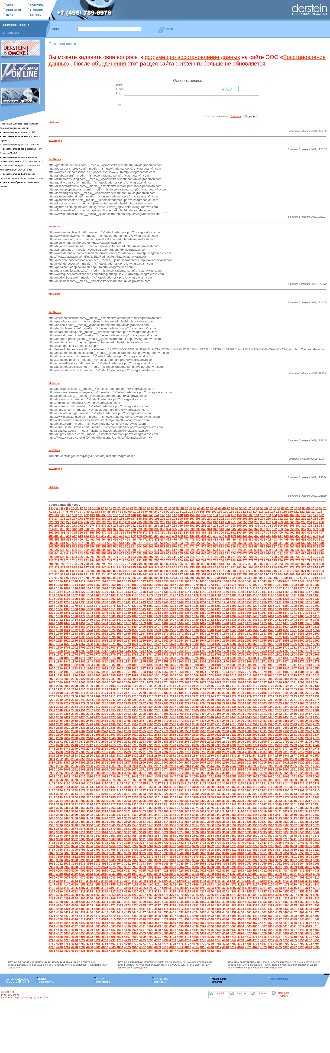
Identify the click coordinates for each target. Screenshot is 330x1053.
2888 (59, 766)
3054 (225, 780)
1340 (59, 616)
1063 (142, 588)
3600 (271, 832)
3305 (218, 804)
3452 (240, 818)
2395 (142, 717)
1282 (165, 609)
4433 (308, 912)
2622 (225, 738)
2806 (255, 755)
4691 (82, 940)
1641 (157, 644)
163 (268, 518)
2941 (187, 769)
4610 (286, 930)
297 (227, 529)
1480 (301, 626)
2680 (119, 745)
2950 (255, 769)
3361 (97, 811)
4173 (248, 888)
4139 (263, 884)
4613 (308, 930)
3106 (74, 787)
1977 (248, 675)
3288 (89, 804)
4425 (248, 912)
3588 (180, 832)
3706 (255, 842)
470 (139, 543)
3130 (255, 787)
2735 (263, 748)
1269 (67, 609)
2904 (180, 766)
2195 (263, 696)
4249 (278, 895)
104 (196, 515)
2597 (308, 734)
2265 (248, 703)
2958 (316, 769)
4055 (172, 877)
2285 (127, 707)
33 (169, 511)
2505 (157, 727)
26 (140, 511)
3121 (187, 787)
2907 (203, 766)
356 (298, 532)
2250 (135, 703)
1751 (172, 654)
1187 (263, 598)
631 (256, 553)
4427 (263, 912)
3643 (52, 839)
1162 (74, 598)
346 (239, 532)
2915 (263, 766)
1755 (203, 654)
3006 (135, 776)
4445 (127, 916)
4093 (187, 881)
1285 (187, 609)
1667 (82, 647)
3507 (112, 825)
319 (80, 532)
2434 (165, 720)
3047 (172, 780)
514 (121, 546)
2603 (82, 738)
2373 (248, 713)
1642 (165, 644)
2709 (67, 748)
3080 (150, 783)
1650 (225, 644)
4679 (263, 936)
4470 (316, 916)
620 (192, 553)
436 (215, 539)
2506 (165, 727)
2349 (67, 713)
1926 (135, 672)
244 (192, 525)
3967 (52, 870)
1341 (67, 616)
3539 (82, 828)
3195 (203, 794)
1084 (301, 588)
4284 (271, 898)
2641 (97, 741)
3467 (82, 821)
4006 (74, 874)
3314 (286, 804)
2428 (119, 720)
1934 (195, 672)
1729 (278, 651)
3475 (142, 821)
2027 (82, 682)
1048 (301, 585)
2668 (301, 741)
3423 (293, 815)
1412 (59, 623)
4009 (97, 874)
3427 (52, 818)
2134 (74, 693)
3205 (278, 794)
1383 (112, 619)
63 (295, 511)
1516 (301, 630)
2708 (59, 748)
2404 (210, 717)
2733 (248, 748)
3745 (278, 846)
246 (204, 525)
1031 (172, 585)
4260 (89, 898)
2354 (104, 713)
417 (104, 539)
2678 (104, 745)
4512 (89, 923)
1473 (248, 626)
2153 (218, 693)
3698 (195, 842)
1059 (112, 588)
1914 (316, 668)
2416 (301, 717)
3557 (218, 828)
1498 (165, 630)
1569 (157, 637)
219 (321, 522)
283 (145, 529)
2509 (187, 727)
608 (121, 553)
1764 (271, 654)
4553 (127, 926)
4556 (150, 926)
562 (127, 550)
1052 (59, 588)
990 (156, 581)
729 (280, 560)
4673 (218, 936)
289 (180, 529)
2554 (255, 731)
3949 (187, 867)
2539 (142, 731)
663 (168, 557)
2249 (127, 703)
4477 (97, 919)
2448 (271, 720)
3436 (119, 818)
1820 (150, 661)
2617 (187, 738)
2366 (195, 713)
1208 (150, 602)
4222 (74, 895)
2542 (165, 731)
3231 (203, 797)
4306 (165, 902)
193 (168, 522)
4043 (82, 877)
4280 (240, 898)
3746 (286, 846)
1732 (301, 651)
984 (121, 581)
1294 (255, 609)
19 (110, 511)
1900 (210, 668)
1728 (271, 651)
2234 (286, 700)
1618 (255, 640)
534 (239, 546)
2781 (67, 755)
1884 (89, 668)
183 (109, 522)
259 (280, 525)
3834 (135, 856)
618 (180, 553)
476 (174, 543)
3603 (293, 832)
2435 (172, 720)
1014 (322, 581)
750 (127, 564)
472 (151, 543)
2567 (82, 734)
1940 (240, 672)
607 (115, 553)
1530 (135, 633)
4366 (74, 909)
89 (125, 515)
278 (115, 529)
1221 (248, 602)
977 (80, 581)
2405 (218, 717)
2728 (210, 748)
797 (127, 567)
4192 (119, 891)
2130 (316, 689)
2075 (172, 686)
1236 (89, 605)
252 (239, 525)
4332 (89, 905)
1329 (248, 612)
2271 (293, 703)
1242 (135, 605)
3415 (233, 815)
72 (54, 515)
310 (303, 529)
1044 (271, 585)
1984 (301, 675)
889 (115, 574)
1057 (97, 588)
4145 (308, 884)
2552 (240, 731)
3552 (180, 828)
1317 (157, 612)
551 (62, 550)
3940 (119, 867)
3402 (135, 815)
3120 (180, 787)
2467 (142, 724)
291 (192, 529)
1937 (218, 672)
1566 (135, 637)
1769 (308, 654)
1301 (308, 609)
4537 (278, 923)
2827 (142, 759)
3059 (263, 780)
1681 (187, 647)
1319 (172, 612)
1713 (157, 651)
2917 (278, 766)
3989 (218, 870)
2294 (195, 707)
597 (56, 553)
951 (204, 578)
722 (239, 560)
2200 (301, 696)
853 (180, 571)
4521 (157, 923)
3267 (203, 801)
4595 (172, 930)
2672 (59, 745)
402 (291, 536)
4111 (52, 884)
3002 (104, 776)
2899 (142, 766)
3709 (278, 842)
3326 (104, 808)
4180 (301, 888)
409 (56, 539)
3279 (293, 801)
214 (291, 522)
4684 (301, 936)
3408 (180, 815)
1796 (240, 658)
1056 (89, 588)
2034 (135, 682)
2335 (233, 710)
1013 (314, 581)
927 (62, 578)
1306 (74, 612)
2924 (59, 769)
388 (209, 536)
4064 (240, 877)
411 (68, 539)
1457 (127, 626)
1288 (210, 609)
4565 (218, 926)
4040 (59, 877)
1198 (74, 602)
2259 (203, 703)
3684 (89, 842)
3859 (52, 860)
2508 (180, 727)
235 (139, 525)
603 (92, 553)
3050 (195, 780)
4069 (278, 877)
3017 (218, 776)
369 (98, 536)
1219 (233, 602)
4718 (286, 940)
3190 (165, 794)
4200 (180, 891)
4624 (119, 933)
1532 (150, 633)
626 (227, 553)
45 (219, 511)
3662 (195, 839)
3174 (316, 790)
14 (89, 511)
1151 (263, 595)
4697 (127, 940)
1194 (316, 598)
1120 (301, 592)
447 (280, 539)
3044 (150, 780)
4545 (67, 926)
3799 (142, 853)
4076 (59, 881)
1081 (278, 588)
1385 (127, 619)
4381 (187, 909)
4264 (119, 898)
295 (215, 529)
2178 (135, 696)
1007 (269, 581)
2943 (203, 769)
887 (104, 574)
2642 (104, 741)
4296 (89, 902)
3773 (218, 849)
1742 (104, 654)
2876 (240, 762)
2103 (112, 689)
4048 (119, 877)
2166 (316, 693)
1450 (74, 626)
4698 (135, 940)
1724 (240, 651)
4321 (278, 902)
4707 (203, 940)
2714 (104, 748)
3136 (301, 787)
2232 (271, 700)
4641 (248, 933)
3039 (112, 780)
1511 (263, 630)
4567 (233, 926)
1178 (195, 598)
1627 (52, 644)
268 (56, 529)
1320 (180, 612)
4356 (271, 905)
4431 (293, 912)
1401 (248, 619)
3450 (225, 818)
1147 (233, 595)
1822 (165, 661)
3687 (112, 842)
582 (245, 550)
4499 (263, 919)
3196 (210, 794)
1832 (240, 661)
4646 (286, 933)
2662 (255, 741)
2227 (233, 700)
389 (215, 536)
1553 (308, 633)
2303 (263, 707)
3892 (301, 860)
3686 (104, 842)
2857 (97, 762)
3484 (210, 821)
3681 (67, 842)
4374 (135, 909)
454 (321, 539)
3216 (89, 797)
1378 (74, 619)
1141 (187, 595)
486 (233, 543)
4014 (135, 874)
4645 (278, 933)
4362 (316, 905)
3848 (240, 856)
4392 (271, 909)
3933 (67, 867)
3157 (187, 790)
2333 (218, 710)
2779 (52, 755)
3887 (263, 860)
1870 (255, 665)
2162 (286, 693)
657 (133, 557)
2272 (301, 703)
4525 (187, 923)
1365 (248, 616)
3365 (127, 811)
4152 (89, 888)
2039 (172, 682)
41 (203, 511)
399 (274, 536)
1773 (67, 658)
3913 (187, 863)
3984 (180, 870)
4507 (52, 923)
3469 (97, 821)
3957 (248, 867)
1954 (74, 675)
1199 (82, 602)
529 (209, 546)
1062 (135, 588)
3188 (150, 794)
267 (51, 529)
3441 (157, 818)
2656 (210, 741)
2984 (240, 773)
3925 (278, 863)
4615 (52, 933)
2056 (301, 682)
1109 (218, 592)
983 (115, 581)
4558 (165, 926)
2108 (150, 689)
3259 (142, 801)
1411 (52, 623)
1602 (135, 640)
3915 (203, 863)
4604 (240, 930)
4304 (150, 902)
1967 (172, 675)
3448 (210, 818)
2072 (150, 686)
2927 (82, 769)
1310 (104, 612)
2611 (142, 738)
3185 (127, 794)
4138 (255, 884)
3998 (286, 870)
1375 (52, 619)
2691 (203, 745)
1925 (127, 672)
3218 (104, 797)
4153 (97, 888)
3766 (165, 849)
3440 (150, 818)
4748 (240, 943)
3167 (263, 790)
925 (51, 578)
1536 (180, 633)
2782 (74, 755)
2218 (165, 700)
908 (227, 574)
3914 (195, 863)
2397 (157, 717)
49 (236, 511)
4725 (67, 943)
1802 (286, 658)
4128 (180, 884)
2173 (97, 696)
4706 (195, 940)
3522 (225, 825)
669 (204, 557)
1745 (127, 654)
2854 (74, 762)
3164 (240, 790)
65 (303, 511)
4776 (180, 947)
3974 (104, 870)
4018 (165, 874)
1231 (52, 605)
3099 (293, 783)
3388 (301, 811)
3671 (263, 839)
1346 (104, 616)
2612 (150, 738)
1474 (255, 626)
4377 (157, 909)
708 (156, 560)
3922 (255, 863)
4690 (74, 940)
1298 (286, 609)
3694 (165, 842)
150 (192, 518)
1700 (59, 651)
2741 (308, 748)
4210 (255, 891)
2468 (150, 724)
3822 (316, 853)
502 (51, 546)
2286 (135, 707)
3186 (135, 794)
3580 (119, 832)
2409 (248, 717)
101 (178, 515)
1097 (127, 592)
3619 (142, 835)
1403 (263, 619)
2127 (293, 689)
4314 (225, 902)
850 (162, 571)
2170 (74, 696)
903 (198, 574)
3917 (218, 863)
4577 (308, 926)
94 (146, 515)
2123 (263, 689)
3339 (203, 808)
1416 (89, 623)
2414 (286, 717)
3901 (97, 863)
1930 (165, 672)
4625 (127, 933)
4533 (248, 923)
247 (209, 525)
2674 (74, 745)
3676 (301, 839)
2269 (278, 703)
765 (215, 564)
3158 (195, 790)
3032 (59, 780)
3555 (203, 828)
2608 (119, 738)
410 (62, 539)
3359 (82, 811)
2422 (74, 720)
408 (51, 539)
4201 (187, 891)
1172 (150, 598)
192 (162, 522)
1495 (142, 630)
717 (209, 560)
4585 (97, 930)
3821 (308, 853)
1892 (150, 668)
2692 (210, 745)
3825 (67, 856)
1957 (97, 675)
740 (68, 564)
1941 (248, 672)
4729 (97, 943)
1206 (135, 602)
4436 (59, 916)
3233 (218, 797)
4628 (150, 933)
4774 (165, 947)
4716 (271, 940)
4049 (127, 877)
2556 (271, 731)
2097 (67, 689)
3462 (316, 818)
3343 (233, 808)
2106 (135, 689)
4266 (135, 898)
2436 (180, 720)
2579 (172, 734)
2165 (308, 693)
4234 (165, 895)
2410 (255, 717)
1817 (127, 661)
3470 (104, 821)
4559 (172, 926)
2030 (104, 682)
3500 (59, 825)
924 (321, 574)
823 (280, 567)
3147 (112, 790)
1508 (240, 630)
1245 (157, 605)
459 (74, 543)
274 (92, 529)
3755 (82, 849)
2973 (157, 773)
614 (156, 553)
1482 (316, 626)
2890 (74, 766)
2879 (263, 762)
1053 (67, 588)
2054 (286, 682)
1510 (255, 630)
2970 (135, 773)
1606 (165, 640)
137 (115, 518)
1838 (286, 661)
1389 (157, 619)
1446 (316, 623)
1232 (59, 605)
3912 (180, 863)
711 (174, 560)
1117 (278, 592)
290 (186, 529)
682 (280, 557)
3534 (316, 825)
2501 (127, 727)
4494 (225, 919)
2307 (293, 707)
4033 (278, 874)
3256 (119, 801)
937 (121, 578)
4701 (157, 940)
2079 (203, 686)
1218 (225, 602)
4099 (233, 881)
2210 (104, 700)
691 (56, 560)
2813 (308, 755)
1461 (157, 626)
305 (274, 529)
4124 (150, 884)
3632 (240, 835)
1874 (286, 665)
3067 (52, 783)
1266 (316, 605)
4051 (142, 877)
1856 (150, 665)
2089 (278, 686)
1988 (59, 679)
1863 (203, 665)
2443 (233, 720)
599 (68, 553)
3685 (97, 842)
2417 (308, 717)
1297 (278, 609)
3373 (187, 811)
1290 (225, 609)
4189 (97, 891)
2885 (308, 762)
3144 (89, 790)
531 (221, 546)
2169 (67, 696)
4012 (119, 874)
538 (262, 546)
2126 (286, 689)
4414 (165, 912)
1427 (172, 623)
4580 (59, 930)
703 (127, 560)
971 (321, 578)
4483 (142, 919)
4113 (67, 884)
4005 (67, 874)
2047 (233, 682)
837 (86, 571)
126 (51, 518)
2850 (316, 759)
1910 (286, 668)
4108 (301, 881)
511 (104, 546)
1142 (195, 595)
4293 (67, 902)
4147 (52, 888)
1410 (316, 619)
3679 (52, 842)
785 (56, 567)
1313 (127, 612)
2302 (255, 707)
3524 (240, 825)
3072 (89, 783)
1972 (210, 675)
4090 (165, 881)
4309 (187, 902)
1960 (119, 675)
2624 (240, 738)
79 (83, 515)
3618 (135, 835)
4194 (135, 891)
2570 (104, 734)
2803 (233, 755)
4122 (135, 884)
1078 (255, 588)
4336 (119, 905)
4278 (225, 898)
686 (303, 557)
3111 (112, 787)
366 (80, 536)
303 (262, 529)
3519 (203, 825)
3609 (67, 835)
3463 (52, 821)
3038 (104, 780)
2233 (278, 700)
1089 (67, 592)
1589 (308, 637)
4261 (97, 898)
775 (274, 564)
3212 (59, 797)
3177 (67, 794)
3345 (248, 808)
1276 (119, 609)
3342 (225, 808)
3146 (104, 790)
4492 (210, 919)
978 (86, 581)
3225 (157, 797)
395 (250, 536)
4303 (142, 902)
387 (204, 536)
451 (303, 539)
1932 (180, 672)
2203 (52, 700)
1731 (293, 651)
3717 (67, 846)
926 (56, 578)
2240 (59, 703)
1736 (59, 654)
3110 (104, 787)
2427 (112, 720)
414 (86, 539)
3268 (210, 801)
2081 (218, 686)
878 (51, 574)
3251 (82, 801)
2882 (286, 762)
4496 (240, 919)
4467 (293, 916)
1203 (112, 602)
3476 (150, 821)
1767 (293, 654)
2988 (271, 773)
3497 (308, 821)
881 (68, 574)
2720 (150, 748)
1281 (157, 609)
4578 (316, 926)
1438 (255, 623)
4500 (271, 919)
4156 (119, 888)
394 (245, 536)
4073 (308, 877)
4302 (135, 902)
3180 (89, 794)
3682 (74, 842)
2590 (255, 734)
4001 (308, 870)
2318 (104, 710)
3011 (172, 776)
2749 (97, 752)
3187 (142, 794)
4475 (82, 919)
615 (162, 553)
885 (92, 574)
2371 (233, 713)
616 (168, 553)
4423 (233, 912)
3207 (293, 794)
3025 (278, 776)
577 (215, 550)
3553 (187, 828)
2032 (119, 682)
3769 (187, 849)
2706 (316, 745)
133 (92, 518)
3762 (135, 849)
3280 (301, 801)
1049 (308, 585)
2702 (286, 745)
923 (315, 574)
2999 (82, 776)
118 (278, 515)
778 (291, 564)
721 (233, 560)
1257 (248, 605)
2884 (301, 762)
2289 (157, 707)
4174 (255, 888)
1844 (59, 665)
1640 (150, 644)
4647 (293, 933)
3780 (271, 849)
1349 (127, 616)
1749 (157, 654)
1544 (240, 633)
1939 (233, 672)
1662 (316, 644)
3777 (248, 849)
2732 (240, 748)
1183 (233, 598)
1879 (52, 668)
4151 (82, 888)
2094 (316, 686)
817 (245, 567)
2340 (271, 710)
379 (156, 536)
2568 (89, 734)
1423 (142, 623)
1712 (150, 651)
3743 (263, 846)
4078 (74, 881)
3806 (195, 853)
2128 (301, 689)
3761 (127, 849)
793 (104, 567)
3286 (74, 804)
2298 (225, 707)
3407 (172, 815)
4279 (233, 898)
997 (198, 581)
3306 (225, 804)
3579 (112, 832)
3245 (308, 797)
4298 (104, 902)
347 (245, 532)
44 (215, 511)
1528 (119, 633)
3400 (119, 815)
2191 (233, 696)
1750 (165, 654)
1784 (150, 658)
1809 (67, 661)
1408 (301, 619)
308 (291, 529)
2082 (225, 686)
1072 (210, 588)
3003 (112, 776)
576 (209, 550)
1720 (210, 651)
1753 (187, 654)
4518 (135, 923)
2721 (157, 748)
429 (174, 539)
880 (62, 574)
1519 (52, 633)
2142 (135, 693)
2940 (180, 769)
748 (115, 564)
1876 (301, 665)
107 (214, 515)
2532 (89, 731)
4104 (271, 881)
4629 (157, 933)
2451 (293, 720)
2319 (112, 710)
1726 (255, 651)
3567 (293, 828)
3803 (172, 853)
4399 (52, 912)
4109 (308, 881)
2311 (52, 710)
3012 (180, 776)
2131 (52, 693)
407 (321, 536)
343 (221, 532)
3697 (187, 842)
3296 (150, 804)
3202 (255, 794)
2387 (82, 717)
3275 (263, 801)
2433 (157, 720)
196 (186, 522)
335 (174, 532)
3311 (263, 804)
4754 (286, 943)
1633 (97, 644)
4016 (150, 874)
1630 (74, 644)
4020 (180, 874)
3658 (165, 839)
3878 (195, 860)
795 (115, 567)
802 (156, 567)
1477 (278, 626)
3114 (135, 787)
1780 (119, 658)
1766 (286, 654)
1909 (278, 668)
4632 (180, 933)
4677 (248, 936)
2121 (248, 689)
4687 (52, 940)
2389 (97, 717)
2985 (248, 773)
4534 (255, 923)
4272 (180, 898)
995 (186, 581)
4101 (248, 881)
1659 (293, 644)
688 (315, 557)
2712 (89, 748)
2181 (157, 696)
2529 (67, 731)
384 (186, 536)
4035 (293, 874)
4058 (195, 877)
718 (215, 560)
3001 (97, 776)
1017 (67, 585)
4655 (82, 936)
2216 (150, 700)
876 (315, 571)
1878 (316, 665)
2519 (263, 727)
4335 (112, 905)
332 (156, 532)
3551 (172, 828)
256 (262, 525)
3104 (59, 787)
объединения (109, 63)
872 (291, 571)
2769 (248, 752)
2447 (263, 720)
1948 (301, 672)
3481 (187, 821)
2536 (119, 731)
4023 (203, 874)
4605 (248, 930)
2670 (316, 741)
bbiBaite (53, 126)
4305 (157, 902)
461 (86, 543)
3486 (225, 821)
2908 (210, 766)
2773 (278, 752)
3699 (203, 842)
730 (286, 560)
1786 (165, 658)
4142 (286, 884)
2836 (210, 759)
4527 (203, 923)
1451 (82, 626)
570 (174, 550)
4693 (97, 940)
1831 (233, 661)
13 (85, 511)
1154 (286, 595)
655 (121, 557)
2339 (263, 710)
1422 (135, 623)
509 (92, 546)
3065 (308, 780)
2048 (240, 682)
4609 (278, 930)
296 (221, 529)
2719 (142, 748)
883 (80, 574)
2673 (67, 745)
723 (245, 560)
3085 (187, 783)
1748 (150, 654)
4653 (67, 936)
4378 (165, 909)
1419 (112, 623)
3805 (187, 853)
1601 (127, 640)
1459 (142, 626)
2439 (203, 720)
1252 (210, 605)
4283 (263, 898)
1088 (59, 592)
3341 (218, 808)
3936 (89, 867)
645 (62, 557)
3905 (127, 863)
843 (121, 571)
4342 (165, 905)
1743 (112, 654)
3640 (301, 835)
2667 (293, 741)
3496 (301, 821)
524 (180, 546)
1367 (263, 616)
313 (321, 529)
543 (291, 546)
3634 (255, 835)
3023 (263, 776)
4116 (89, 884)
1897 (187, 668)
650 (92, 557)
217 (309, 522)
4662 (135, 936)
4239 (203, 895)
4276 (210, 898)
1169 (127, 598)
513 (115, 546)
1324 (210, 612)
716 (204, 560)
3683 (82, 842)
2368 (210, 713)
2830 (165, 759)
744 (92, 564)
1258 (255, 605)
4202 (195, 891)
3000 (89, 776)
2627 (263, 738)
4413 (157, 912)
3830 (104, 856)
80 (88, 515)
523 (174, 546)
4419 (203, 912)
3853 (278, 856)
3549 (157, 828)
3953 (218, 867)
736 (321, 560)
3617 (127, 835)
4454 (195, 916)
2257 (187, 703)
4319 (263, 902)
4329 (67, 905)
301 (250, 529)
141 (139, 518)
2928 (89, 769)
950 (198, 578)
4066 (255, 877)
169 (303, 518)
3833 (127, 856)
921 (303, 574)
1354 (165, 616)
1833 (248, 661)
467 (121, 543)
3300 (180, 804)
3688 (119, 842)
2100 (89, 689)
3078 (135, 783)
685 (298, 557)
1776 (89, 658)
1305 (67, 612)
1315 (142, 612)
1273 (97, 609)
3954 (225, 867)
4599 (203, 930)
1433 (218, 623)
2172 (89, 696)
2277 (67, 707)
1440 (271, 623)
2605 (97, 738)
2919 (293, 766)
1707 (112, 651)
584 (256, 550)
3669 (248, 839)
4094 (195, 881)
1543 (233, 633)
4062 (225, 877)
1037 (218, 585)
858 (209, 571)
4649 (308, 933)
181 (98, 522)
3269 (218, 801)
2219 (172, 700)
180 (92, 522)
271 (74, 529)
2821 (97, 759)
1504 (210, 630)
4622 (104, 933)
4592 (150, 930)
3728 (150, 846)
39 (194, 511)
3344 (240, 808)
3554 (195, 828)
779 (298, 564)
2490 (316, 724)
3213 (67, 797)
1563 (112, 637)
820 (262, 567)
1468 (210, 626)
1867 (233, 665)
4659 (112, 936)
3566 (286, 828)
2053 (278, 682)
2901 (157, 766)
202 (221, 522)
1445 (308, 623)
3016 (210, 776)
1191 (293, 598)
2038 (165, 682)
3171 (293, 790)
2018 (286, 679)
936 (115, 578)
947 (180, 578)
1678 (165, 647)
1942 (255, 672)
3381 (248, 811)
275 (98, 529)
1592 (59, 640)
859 (215, 571)
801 (151, 567)
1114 (255, 592)
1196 (59, 602)
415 (92, 539)
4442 (104, 916)
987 (139, 581)
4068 (271, 877)
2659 (233, 741)
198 (198, 522)
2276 (59, 707)
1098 (135, 592)
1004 (246, 581)
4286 (286, 898)
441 (245, 539)
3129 (248, 787)
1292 (240, 609)
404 (303, 536)
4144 (301, 884)
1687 (233, 647)
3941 (127, 867)
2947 (233, 769)
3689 (127, 842)
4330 (74, 905)
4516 (119, 923)
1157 (308, 595)
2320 (119, 710)
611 (139, 553)
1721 (218, 651)
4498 (255, 919)
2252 (150, 703)
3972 (89, 870)
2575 (142, 734)
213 (286, 522)
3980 (150, 870)
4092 (180, 881)
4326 (316, 902)
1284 (180, 609)
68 (316, 511)
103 (190, 515)
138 (121, 518)
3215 (82, 797)
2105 (127, 689)
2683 (142, 745)
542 (286, 546)
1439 (263, 623)
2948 (240, 769)
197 (192, 522)
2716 (119, 748)
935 (109, 578)
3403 (142, 815)
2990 (286, 773)
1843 (52, 665)
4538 (286, 923)
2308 (301, 707)
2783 (82, 755)
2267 (263, 703)
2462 (104, 724)
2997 (67, 776)
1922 (104, 672)
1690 (255, 647)
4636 (210, 933)
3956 (240, 867)
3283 (52, 804)
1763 (263, 654)
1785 (157, 658)
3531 (293, 825)
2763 (203, 752)
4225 (97, 895)
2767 (233, 752)
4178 (286, 888)
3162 (225, 790)
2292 (180, 707)
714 (192, 560)
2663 (263, 741)
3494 (286, 821)
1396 (210, 619)
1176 (180, 598)
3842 (195, 856)
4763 (82, 947)
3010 (165, 776)
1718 (195, 651)
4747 (233, 943)
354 (286, 532)
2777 (308, 752)
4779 (203, 947)
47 (228, 511)
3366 (135, 811)
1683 (203, 647)
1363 (233, 616)
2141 (127, 693)
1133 (127, 595)
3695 (172, 842)
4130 (195, 884)
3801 (157, 853)
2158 (255, 693)
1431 (203, 623)
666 (186, 557)
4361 (308, 905)
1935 (203, 672)
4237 (187, 895)
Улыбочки (244, 119)
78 (79, 515)
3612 (89, 835)
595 (321, 550)
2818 (74, 759)
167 (291, 518)
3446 (195, 818)
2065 (97, 686)
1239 (112, 605)
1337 (308, 612)
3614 (104, 835)
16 (98, 511)
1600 (119, 640)
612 (145, 553)
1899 (203, 668)
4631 (172, 933)
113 (249, 515)
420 (121, 539)
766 (221, 564)
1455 (112, 626)
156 (227, 518)
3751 (52, 849)
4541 (308, 923)
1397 (218, 619)
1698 (316, 647)
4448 (150, 916)
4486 (165, 919)
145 (162, 518)
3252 (89, 801)
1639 (142, 644)
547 (315, 546)
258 (274, 525)
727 (268, 560)
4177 (278, 888)
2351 (82, 713)
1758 (225, 654)
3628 (210, 835)
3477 (157, 821)
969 (309, 578)
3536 (59, 828)
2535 (112, 731)
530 (215, 546)
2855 (82, 762)
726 (262, 560)
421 (127, 539)
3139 (52, 790)
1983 (293, 675)
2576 (150, 734)
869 (274, 571)
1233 (67, 605)
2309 (308, 707)
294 (209, 529)
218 (315, 522)
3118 (165, 787)
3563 (263, 828)
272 (80, 529)
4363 (52, 909)
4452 (180, 916)
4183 (52, 891)
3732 (180, 846)
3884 (240, 860)
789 (80, 567)
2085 (248, 686)
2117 (218, 689)
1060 (119, 588)
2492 (59, 727)
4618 (74, 933)
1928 (150, 672)
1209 (157, 602)
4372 (119, 909)
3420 (271, 815)
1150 (255, 595)
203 (227, 522)
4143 (293, 884)
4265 (127, 898)
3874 (165, 860)
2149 (187, 693)
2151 (203, 693)
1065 (157, 588)
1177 (187, 598)
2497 (97, 727)
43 (211, 511)
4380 (180, 909)
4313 (218, 902)
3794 (104, 853)
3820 (301, 853)
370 (104, 536)
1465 (187, 626)
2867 (172, 762)
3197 (218, 794)
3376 (210, 811)
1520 (59, 633)
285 (156, 529)
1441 (278, 623)
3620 (150, 835)
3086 (195, 783)
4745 (218, 943)
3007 (142, 776)
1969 (187, 675)
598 (62, 553)
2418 (316, 717)
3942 (135, 867)
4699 (142, 940)
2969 (127, 773)
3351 (293, 808)
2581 (187, 734)
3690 (135, 842)
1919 (82, 672)
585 (262, 550)
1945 (278, 672)
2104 (119, 689)
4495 (233, 919)
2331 (203, 710)
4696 (119, 940)
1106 (195, 592)
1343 (82, 616)
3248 (59, 801)
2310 (316, 707)
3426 (316, 815)
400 (280, 536)
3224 (150, 797)
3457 (278, 818)
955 (227, 578)
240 (168, 525)
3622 (165, 835)
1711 (142, 651)
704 (133, 560)
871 (286, 571)
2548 (210, 731)
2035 (142, 682)
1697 (308, 647)
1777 (97, 658)
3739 (233, 846)
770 (245, 564)
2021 (308, 679)
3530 (286, 825)
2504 (150, 727)
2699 (263, 745)
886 (98, 574)
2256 (180, 703)
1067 (172, 588)
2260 (210, 703)
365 (74, 536)
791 (92, 567)
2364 (180, 713)
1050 (316, 585)
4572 (271, 926)
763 (204, 564)
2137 (97, 693)
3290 (104, 804)
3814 (255, 853)
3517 (187, 825)
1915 (52, 672)
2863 (142, 762)
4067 (263, 877)
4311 (203, 902)
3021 (248, 776)
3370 (165, 811)
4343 (172, 905)
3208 (301, 794)
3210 (316, 794)
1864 (210, 665)
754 (151, 564)
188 (139, 522)
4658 (104, 936)
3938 (104, 867)
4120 (119, 884)
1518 (316, 630)
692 (62, 560)
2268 (271, 703)
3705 (248, 842)
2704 (301, 745)
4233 (157, 895)
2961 (67, 773)
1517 (308, 630)
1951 (52, 675)
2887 (52, 766)
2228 (240, 700)
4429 (278, 912)
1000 (216, 581)
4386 (225, 909)
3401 (127, 815)
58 (274, 511)
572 (186, 550)
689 (321, 557)
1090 (74, 592)
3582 (135, 832)
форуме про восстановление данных (192, 57)
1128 (89, 595)
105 (202, 515)
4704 (180, 940)
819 (256, 567)
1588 (301, 637)
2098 (74, 689)
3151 (142, 790)
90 (130, 515)
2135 (82, 693)
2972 (150, 773)
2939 (172, 769)
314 (51, 532)
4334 (104, 905)
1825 (187, 661)
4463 (263, 916)
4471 (52, 919)
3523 (233, 825)
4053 (157, 877)
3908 (150, 863)
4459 (233, 916)
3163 (233, 790)
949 (192, 578)
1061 (127, 588)
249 (221, 525)
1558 (74, 637)
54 (257, 511)
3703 (233, 842)
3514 (165, 825)
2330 (195, 710)
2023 (52, 682)
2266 (255, 703)
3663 (203, 839)
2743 (52, 752)
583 (250, 550)
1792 (210, 658)
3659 (172, 839)
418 (109, 539)
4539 (293, 923)
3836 (150, 856)
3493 (278, 821)
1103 (172, 592)
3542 (104, 828)
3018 (225, 776)
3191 (172, 794)
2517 (248, 727)
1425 (157, 623)
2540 (150, 731)
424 (145, 539)
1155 (293, 595)
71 (50, 515)
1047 (293, 585)
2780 (59, 755)
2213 (127, 700)
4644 (271, 933)
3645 (67, 839)
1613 (218, 640)
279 (121, 529)
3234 (225, 797)
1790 (195, 658)
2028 (89, 682)
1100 (150, 592)
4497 (248, 919)
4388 (240, 909)
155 (221, 518)
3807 (203, 853)
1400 (240, 619)
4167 (203, 888)
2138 (104, 693)
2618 (195, 738)
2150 (195, 693)
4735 (142, 943)
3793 (97, 853)
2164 (301, 693)
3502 (74, 825)
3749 (308, 846)
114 (255, 515)
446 (274, 539)
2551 (233, 731)
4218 (316, 891)
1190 (286, 598)
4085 (127, 881)
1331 (263, 612)
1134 (135, 595)
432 (192, 539)
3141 (67, 790)
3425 (308, 815)
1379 (82, 619)
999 (209, 581)
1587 (293, 637)
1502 (195, 630)
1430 (195, 623)
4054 (165, 877)
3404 (150, 815)
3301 (187, 804)
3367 (142, 811)
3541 (97, 828)
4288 (301, 898)
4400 (59, 912)
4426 (255, 912)
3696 (180, 842)
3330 (135, 808)
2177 (127, 696)
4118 (104, 884)
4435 (52, 916)
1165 (97, 598)
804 (168, 567)
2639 (82, 741)
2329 (187, 710)
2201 (308, 696)
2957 (308, 769)
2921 (308, 766)
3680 (59, 842)
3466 (74, 821)
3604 (301, 832)
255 (256, 525)
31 (161, 511)
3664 (210, 839)
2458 (74, 724)
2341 (278, 710)
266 (321, 525)
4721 (308, 940)
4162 (165, 888)
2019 (293, 679)
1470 (225, 626)
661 (156, 557)
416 (98, 539)
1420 (119, 623)
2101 (97, 689)
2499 (112, 727)
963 (274, 578)
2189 (218, 696)
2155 (233, 693)
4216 (301, 891)
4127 (172, 884)
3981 (157, 870)
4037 (308, 874)
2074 (165, 686)
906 (215, 574)
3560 (240, 828)
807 (186, 567)
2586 (225, 734)
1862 (195, 665)
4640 (240, 933)
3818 (286, 853)
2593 (278, 734)
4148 (59, 888)
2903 (172, 766)
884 (86, 574)
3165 (248, 790)
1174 (165, 598)
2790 (135, 755)
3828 (89, 856)
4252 (301, 895)
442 (250, 539)
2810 (286, 755)
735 (315, 560)
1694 (286, 647)
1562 (104, 637)
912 (250, 574)
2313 (67, 710)
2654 (195, 741)
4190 (104, 891)
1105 (187, 592)
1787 (172, 658)
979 (92, 581)
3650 (104, 839)
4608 (271, 930)
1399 (233, 619)
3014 (195, 776)
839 (98, 571)
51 (245, 511)
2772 (271, 752)
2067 (112, 686)
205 (239, 522)
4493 (218, 919)
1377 (67, 619)
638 (298, 553)
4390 (255, 909)
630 (250, 553)
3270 (225, 801)
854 (186, 571)
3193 (187, 794)
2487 (293, 724)
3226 (165, 797)
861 (227, 571)
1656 (271, 644)
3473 (127, 821)
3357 (67, 811)
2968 (119, 773)
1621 (278, 640)
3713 (308, 842)
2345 (308, 710)
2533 (97, 731)
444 (262, 539)
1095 (112, 592)
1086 (316, 588)
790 (86, 567)
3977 (127, 870)
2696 (240, 745)
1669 (97, 647)
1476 (271, 626)
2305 (278, 707)
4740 (180, 943)
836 (80, 571)
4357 (278, 905)
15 (93, 511)
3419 (263, 815)
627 (233, 553)
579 (227, 550)
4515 (112, 923)
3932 (59, 867)
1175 (172, 598)
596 (51, 553)
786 (62, 567)
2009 (218, 679)
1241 (127, 605)
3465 (67, 821)
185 (121, 522)
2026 (74, 682)
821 (268, 567)
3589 (187, 832)
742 (80, 564)
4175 (263, 888)
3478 (165, 821)
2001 (157, 679)
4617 (67, 933)
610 (133, 553)
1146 (225, 595)
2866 (165, 762)
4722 (316, 940)
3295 (142, 804)
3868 (119, 860)
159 (245, 518)
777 (286, 564)
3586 (165, 832)
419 (115, 539)
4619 (82, 933)
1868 (240, 665)
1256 (240, 605)
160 (250, 518)
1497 (157, 630)
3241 (278, 797)
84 (104, 515)
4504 (301, 919)
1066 (165, 588)
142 (145, 518)
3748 (301, 846)
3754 (74, 849)
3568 (301, 828)
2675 (82, 745)
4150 (74, 888)
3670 (255, 839)
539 (268, 546)
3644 (59, 839)
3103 (52, 787)
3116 (150, 787)
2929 (97, 769)
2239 (52, 703)
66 (308, 511)
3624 (180, 835)
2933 (127, 769)
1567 (142, 637)
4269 (157, 898)
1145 (218, 595)
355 (291, 532)
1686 (225, 647)
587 (274, 550)
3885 (248, 860)
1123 (52, 595)
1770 (316, 654)
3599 (263, 832)
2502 (135, 727)
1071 (203, 588)
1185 (248, 598)
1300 (301, 609)
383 (180, 536)
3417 (248, 815)
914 (262, 574)
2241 (67, 703)
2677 (97, 745)
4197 (157, 891)
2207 (82, 700)
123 (308, 515)
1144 (210, 595)
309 (298, 529)
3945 (157, 867)
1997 (127, 679)
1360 (210, 616)
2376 (271, 713)
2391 (112, 717)
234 (133, 525)
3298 (165, 804)
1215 (203, 602)
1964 (150, 675)
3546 (135, 828)
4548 (89, 926)
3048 (180, 780)
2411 (263, 717)
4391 (263, 909)
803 (162, 567)
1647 (203, 644)
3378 (225, 811)
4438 (74, 916)
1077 (248, 588)
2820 (89, 759)
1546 (255, 633)
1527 (112, 633)
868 (268, 571)
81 (92, 515)
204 (233, 522)
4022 (195, 874)
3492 (271, 821)
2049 (248, 682)
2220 (180, 700)
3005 (127, 776)
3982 (165, 870)
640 (309, 553)
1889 (127, 668)
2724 (180, 748)
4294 (74, 902)
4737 (157, 943)
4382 (195, 909)
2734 (255, 748)
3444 (180, 818)
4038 (316, 874)
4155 (112, 888)
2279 (82, 707)
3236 (240, 797)
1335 (293, 612)
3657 (157, 839)
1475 (263, 626)
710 (168, 560)
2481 (248, 724)
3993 (248, 870)
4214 (286, 891)
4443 (112, 916)
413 (80, 539)
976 (74, 581)
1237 (97, 605)
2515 (233, 727)
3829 (97, 856)
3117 (157, 787)
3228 (180, 797)
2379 (293, 713)
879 (56, 574)
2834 (195, 759)
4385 (218, 909)
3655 (142, 839)
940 (139, 578)
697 (92, 560)
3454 (255, 818)
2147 (172, 693)
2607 (112, 738)
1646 (195, 644)
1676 (150, 647)
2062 (74, 686)
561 (121, 550)
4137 (248, 884)
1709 (127, 651)
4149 (67, 888)
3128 (240, 787)
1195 (52, 602)
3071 (82, 783)
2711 (82, 748)
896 (156, 574)
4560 (180, 926)
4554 (135, 926)
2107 (142, 689)
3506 (104, 825)
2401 (187, 717)
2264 (240, 703)
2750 (104, 752)
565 (145, 550)
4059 (203, 877)
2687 (172, 745)
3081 (157, 783)
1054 (74, 588)
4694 (104, 940)
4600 (210, 930)
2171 (82, 696)
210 (268, 522)
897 (162, 574)
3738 (225, 846)
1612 (210, 640)
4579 (52, 930)
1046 (286, 585)
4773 (157, 947)
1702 (74, 651)
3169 (278, 790)
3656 (150, 839)
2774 (286, 752)
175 (62, 522)
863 (239, 571)
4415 (172, 912)
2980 (210, 773)
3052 (210, 780)
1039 (233, 585)
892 (133, 574)
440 (239, 539)
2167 (52, 696)
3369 (157, 811)
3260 (150, 801)
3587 (172, 832)
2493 (67, 727)
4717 (278, 940)
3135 (293, 787)
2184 (180, 696)
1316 (150, 612)
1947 (293, 672)
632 (262, 553)
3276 (271, 801)
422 (133, 539)
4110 (316, 881)
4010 (104, 874)
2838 (225, 759)
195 (180, 522)
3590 (195, 832)
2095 (52, 689)
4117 (97, 884)
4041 (67, 877)
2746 (74, 752)
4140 (271, 884)
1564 (119, 637)
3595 (233, 832)
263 (303, 525)
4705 (187, 940)
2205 (67, 700)
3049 (187, 780)
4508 (59, 923)
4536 (271, 923)
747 (109, 564)
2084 (240, 686)
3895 (52, 863)
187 (133, 522)
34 (173, 511)
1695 (293, 647)
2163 (293, 693)
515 (127, 546)
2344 (301, 710)
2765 (218, 752)
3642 (316, 835)
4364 (59, 909)
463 (98, 543)
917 (280, 574)
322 (98, 532)
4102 (255, 881)
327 (127, 532)
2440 (210, 720)
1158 (316, 595)
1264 (301, 605)
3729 (157, 846)
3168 (271, 790)
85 (108, 515)
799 (139, 567)
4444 (119, 916)
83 (100, 515)
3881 (218, 860)
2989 (278, 773)
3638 (286, 835)
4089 (157, 881)
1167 (112, 598)
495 (286, 543)
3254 (104, 801)
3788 (59, 853)
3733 (187, 846)
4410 (135, 912)
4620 (89, 933)
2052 (271, 682)
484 (221, 543)
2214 (135, 700)
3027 (293, 776)
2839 (233, 759)
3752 (59, 849)
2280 (89, 707)
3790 (74, 853)
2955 (293, 769)
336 (180, 532)
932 (92, 578)
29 (152, 511)
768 (233, 564)
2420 (59, 720)
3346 (255, 808)
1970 (195, 675)
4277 (218, 898)
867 (262, 571)
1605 (157, 640)
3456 (271, 818)
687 (309, 557)
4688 (59, 940)
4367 (82, 909)
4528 (210, 923)
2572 (119, 734)
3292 (119, 804)
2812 (301, 755)
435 (209, 539)
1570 (165, 637)
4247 (263, 895)
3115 (142, 787)
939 (133, 578)
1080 (271, 588)
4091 (172, 881)
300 (245, 529)
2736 (271, 748)
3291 (112, 804)
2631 (293, 738)
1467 (203, 626)
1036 (210, 585)
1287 (203, 609)
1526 (104, 633)
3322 (74, 808)
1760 (240, 654)
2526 (316, 727)
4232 (150, 895)
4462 (255, 916)
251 (233, 525)
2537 (127, 731)
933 (98, 578)
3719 (82, 846)
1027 (142, 585)
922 (309, 574)
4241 (218, 895)
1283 (172, 609)
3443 (172, 818)
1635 (112, 644)
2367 (203, 713)
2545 (187, 731)
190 (151, 522)
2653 (187, 741)
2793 (157, 755)
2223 (203, 700)
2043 (203, 682)
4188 (89, 891)
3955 (233, 867)
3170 (286, 790)
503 (56, 546)
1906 (255, 668)
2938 (165, 769)
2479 (233, 724)
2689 (187, 745)
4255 (52, 898)
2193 (248, 696)
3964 (301, 867)
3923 (263, 863)
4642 (255, 933)
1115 (263, 592)
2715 (112, 748)
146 (168, 518)
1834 (255, 661)
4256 (59, 898)
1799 (263, 658)
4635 (203, 933)
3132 (271, 787)
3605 (308, 832)
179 (86, 522)
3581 (127, 832)
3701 (218, 842)
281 (133, 529)
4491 (203, 919)
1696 (301, 647)
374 (127, 536)
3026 (286, 776)
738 (56, 564)
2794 (165, 755)
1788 (180, 658)
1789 (187, 658)
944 (162, 578)
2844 (271, 759)
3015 (203, 776)
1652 (240, 644)
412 (74, 539)
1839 (293, 661)
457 (62, 543)
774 (268, 564)
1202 (104, 602)
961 (262, 578)
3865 (97, 860)
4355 (263, 905)
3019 (233, 776)
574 (198, 550)
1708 (119, 651)
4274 (195, 898)
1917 (67, 672)
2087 (263, 686)
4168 (210, 888)
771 (250, 564)
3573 (67, 832)
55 (261, 511)
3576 (89, 832)
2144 (150, 693)
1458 (135, 626)
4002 (316, 870)
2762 (195, 752)
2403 (203, 717)
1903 (233, 668)
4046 (104, 877)
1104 (180, 592)
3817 (278, 853)
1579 (233, 637)
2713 (97, 748)
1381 (97, 619)
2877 (248, 762)
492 (268, 543)
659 (145, 557)
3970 (74, 870)
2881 (278, 762)
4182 (316, 888)
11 (77, 511)
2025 (67, 682)
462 (92, 543)
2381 (308, 713)
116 (266, 515)
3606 (316, 832)
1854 (135, 665)
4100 (240, 881)
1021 (97, 585)
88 (121, 515)
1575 (203, 637)
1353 (157, 616)
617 (174, 553)
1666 (74, 647)
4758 (316, 943)
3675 (293, 839)
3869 (127, 860)
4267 (142, 898)
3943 (142, 867)
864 (245, 571)
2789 (127, 755)
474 (162, 543)
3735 (203, 846)
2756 (150, 752)
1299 (293, 609)
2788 (119, 755)
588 (280, 550)
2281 (97, 707)
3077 (127, 783)
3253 (97, 801)
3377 (218, 811)
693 (68, 560)
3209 (308, 794)
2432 (150, 720)
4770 (135, 947)
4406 (104, 912)
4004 (59, 874)
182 (104, 522)
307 (286, 529)
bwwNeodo (55, 144)
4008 (89, 874)
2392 (119, 717)
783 (321, 564)
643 (51, 557)
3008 (150, 776)
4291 (52, 902)
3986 (195, 870)
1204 (119, 602)
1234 (74, 605)
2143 (142, 693)
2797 (187, 755)
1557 (67, 637)
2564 (59, 734)
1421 (127, 623)
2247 (112, 703)
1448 (59, 626)
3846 (225, 856)
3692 (150, 842)
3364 (119, 811)
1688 (240, 647)
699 (104, 560)
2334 (225, 710)
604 (98, 553)
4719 (293, 940)
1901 (218, 668)
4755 (293, 943)
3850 (255, 856)
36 (182, 511)
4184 (59, 891)
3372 (180, 811)
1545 (248, 633)
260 (286, 525)
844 (127, 571)
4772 (150, 947)
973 (56, 581)
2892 (89, 766)
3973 (97, 870)
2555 (263, 731)
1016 (59, 585)
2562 (316, 731)
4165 (187, 888)
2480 (240, 724)
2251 (142, 703)
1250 (195, 605)
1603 (142, 640)
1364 (240, 616)
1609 (187, 640)
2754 (135, 752)
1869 (248, 665)
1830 (225, 661)
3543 (112, 828)
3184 (119, 794)
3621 (157, 835)
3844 (210, 856)
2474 (195, 724)
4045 (97, 877)
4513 (97, 923)
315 (56, 532)
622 (204, 553)
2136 (89, 693)
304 (268, 529)
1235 (82, 605)
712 (180, 560)
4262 (104, 898)
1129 (97, 595)
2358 (135, 713)
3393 (67, 815)
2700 (271, 745)
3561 (248, 828)
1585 (278, 637)
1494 (135, 630)
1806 (316, 658)
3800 (150, 853)
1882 (74, 668)
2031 (112, 682)
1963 (142, 675)
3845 (218, 856)
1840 (301, 661)
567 (156, 550)
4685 (308, 936)
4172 (240, 888)
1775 (82, 658)
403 (298, 536)
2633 (308, 738)
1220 (240, 602)
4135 (233, 884)
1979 (263, 675)
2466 (135, 724)
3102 (316, 783)
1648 (210, 644)
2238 (316, 700)
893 (139, 574)
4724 (59, 943)
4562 (195, 926)
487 (239, 543)
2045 (218, 682)
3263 (172, 801)
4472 (59, 919)
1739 (82, 654)
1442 (286, 623)
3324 (89, 808)
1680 (180, 647)
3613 (97, 835)
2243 (82, 703)
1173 (157, 598)
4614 (316, 930)
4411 (142, 912)
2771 (263, 752)
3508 (119, 825)
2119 (233, 689)
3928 (301, 863)
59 (278, 511)
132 (86, 518)
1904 (240, 668)
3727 (142, 846)
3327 (112, 808)
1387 (142, 619)
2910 (225, 766)
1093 (97, 592)
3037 (97, 780)
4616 (59, 933)
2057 (308, 682)
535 (245, 546)
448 (286, 539)
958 (245, 578)
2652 (180, 741)
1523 (82, 633)
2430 (135, 720)
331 (151, 532)
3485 (218, 821)
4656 (89, 936)
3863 (82, 860)
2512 (210, 727)
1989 (67, 679)
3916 (210, 863)
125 (319, 515)
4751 (263, 943)
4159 (142, 888)
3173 (308, 790)
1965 (157, 675)
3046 (165, 780)
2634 (316, 738)
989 (151, 581)
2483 (263, 724)
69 (320, 511)
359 (315, 532)
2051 (263, 682)
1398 (225, 619)
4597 (187, 930)
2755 (142, 752)
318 (74, 532)
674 (233, 557)
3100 (301, 783)
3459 (293, 818)
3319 (52, 808)
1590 (316, 637)
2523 (293, 727)
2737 (278, 748)
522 (168, 546)
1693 (278, 647)
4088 (150, 881)
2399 (172, 717)
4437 (67, 916)
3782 (286, 849)
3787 (52, 853)
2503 (142, 727)
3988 (210, 870)
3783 (293, 849)
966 (291, 578)
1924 (119, 672)
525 (186, 546)
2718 (135, 748)
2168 (59, 696)
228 (98, 525)
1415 (82, 623)
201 (215, 522)
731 (291, 560)
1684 (210, 647)
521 (162, 546)
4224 (89, 895)
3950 (195, 867)
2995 (52, 776)
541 (280, 546)
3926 (286, 863)
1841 (308, 661)
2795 (172, 755)
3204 (271, 794)
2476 (210, 724)
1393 (187, 619)
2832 (180, 759)
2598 (316, 734)
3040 (119, 780)
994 (180, 581)
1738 (74, 654)
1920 (89, 672)
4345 (187, 905)
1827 (203, 661)
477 (180, 543)
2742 (316, 748)
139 (127, 518)
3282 (316, 801)
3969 (67, 870)
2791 (142, 755)
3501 (67, 825)
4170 (225, 888)
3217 (97, 797)
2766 (225, 752)
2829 (157, 759)
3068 (59, 783)
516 (133, 546)
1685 (218, 647)
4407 (112, 912)
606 (109, 553)
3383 (263, 811)
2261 (218, 703)
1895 (172, 668)
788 (74, 567)
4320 (271, 902)
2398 (165, 717)
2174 (104, 696)
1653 (248, 644)
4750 (255, 943)
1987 (52, 679)
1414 (74, 623)
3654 (135, 839)
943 (156, 578)
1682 (195, 647)
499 (309, 543)
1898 (195, 668)
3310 (255, 804)
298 (233, 529)
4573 (278, 926)
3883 (233, 860)
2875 (233, 762)
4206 (225, 891)
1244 (150, 605)
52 (249, 511)
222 (62, 525)
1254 (225, 605)
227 (92, 525)
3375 (203, 811)
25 (135, 511)
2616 (180, 738)
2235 (293, 700)
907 (221, 574)
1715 (172, 651)
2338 (255, 710)
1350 (135, 616)
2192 (240, 696)
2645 (127, 741)
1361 (218, 616)
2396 (150, 717)
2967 (112, 773)
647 (74, 557)
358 (309, 532)
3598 (255, 832)
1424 (150, 623)
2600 (59, 738)
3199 (233, 794)
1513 (278, 630)
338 (192, 532)
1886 (104, 668)
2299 (233, 707)
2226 (225, 700)
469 (133, 543)
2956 (301, 769)
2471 (172, 724)
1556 (59, 637)
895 (151, 574)
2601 (67, 738)
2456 (59, 724)
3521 (218, 825)
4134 (225, 884)
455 (51, 543)
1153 (278, 595)
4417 (187, 912)
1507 (233, 630)
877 (321, 571)
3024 (271, 776)
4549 (97, 926)
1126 (74, 595)
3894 (316, 860)
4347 (203, 905)
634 (274, 553)
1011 (299, 581)
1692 (271, 647)
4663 (142, 936)
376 (139, 536)
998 (204, 581)
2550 (225, 731)
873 (298, 571)
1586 (286, 637)
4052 (150, 877)
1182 (225, 598)
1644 (180, 644)
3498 (316, 821)
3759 (112, 849)
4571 (263, 926)
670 (209, 557)
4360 (301, 905)
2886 (316, 762)
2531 (82, 731)
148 (180, 518)
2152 (210, 693)
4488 (180, 919)
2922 (316, 766)
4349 (218, 905)
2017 (278, 679)
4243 (233, 895)
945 (168, 578)
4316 (240, 902)
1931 (172, 672)
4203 (203, 891)
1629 (67, 644)
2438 (195, 720)
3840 (180, 856)
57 (270, 511)
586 (268, 550)
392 (233, 536)
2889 (67, 766)
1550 (286, 633)
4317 (248, 902)
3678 (316, 839)
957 (239, 578)
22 (123, 511)
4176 (271, 888)
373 (121, 536)
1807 (52, 661)
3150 (135, 790)
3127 (233, 787)
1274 (104, 609)
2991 (293, 773)
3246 (316, 797)
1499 (172, 630)
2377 (278, 713)
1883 (82, 668)
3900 (89, 863)
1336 (301, 612)
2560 (301, 731)
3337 (187, 808)
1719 (203, 651)
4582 (74, 930)
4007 (82, 874)
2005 (187, 679)
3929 (308, 863)
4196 (150, 891)
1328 (240, 612)
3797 (127, 853)
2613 (157, 738)
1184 (240, 598)
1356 (180, 616)
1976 (240, 675)
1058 (104, 588)
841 (109, 571)
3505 (97, 825)
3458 (286, 818)
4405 (97, 912)
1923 (112, 672)
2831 (172, 759)
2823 (112, 759)
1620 (271, 640)
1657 (278, 644)
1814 (104, 661)
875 (309, 571)
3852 (271, 856)
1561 (97, 637)
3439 (142, 818)
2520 (271, 727)
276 (104, 529)
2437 (187, 720)
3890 (286, 860)
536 (250, 546)
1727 (263, 651)
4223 (82, 895)
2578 (165, 734)
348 (250, 532)
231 (115, 525)
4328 (59, 905)
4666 (165, 936)
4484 (150, 919)
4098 (225, 881)
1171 (142, 598)
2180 (150, 696)
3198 (225, 794)
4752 (271, 943)
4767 (112, 947)
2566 (74, 734)
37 (186, 511)
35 (177, 511)
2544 (180, 731)
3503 (82, 825)
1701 (67, 651)
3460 (301, 818)
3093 (248, 783)
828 (309, 567)
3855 (293, 856)
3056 (240, 780)
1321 (187, 612)
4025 (218, 874)
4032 (271, 874)
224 (74, 525)
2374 (255, 713)
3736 (210, 846)
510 (98, 546)
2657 (218, 741)
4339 (142, 905)
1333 (278, 612)
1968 (180, 675)
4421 (218, 912)
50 (240, 511)
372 (115, 536)
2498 (104, 727)
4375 (142, 909)
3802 (165, 853)
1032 (180, 585)
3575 (82, 832)
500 (315, 543)
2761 (187, 752)
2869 (187, 762)
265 (315, 525)
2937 (157, 769)
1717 (187, 651)
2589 (248, 734)
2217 (157, 700)
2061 (67, 686)
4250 (286, 895)
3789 (67, 853)
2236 (301, 700)
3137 (308, 787)
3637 (278, 835)
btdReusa (54, 230)
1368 (271, 616)
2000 (150, 679)
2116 (210, 689)
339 (198, 532)
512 (109, 546)
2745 (67, 752)
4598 (195, 930)
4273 (187, 898)
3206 (286, 794)
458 (68, 543)
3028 (301, 776)
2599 (52, 738)
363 (62, 536)
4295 (82, 902)
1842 (316, 661)
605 (104, 553)
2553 (248, 731)
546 (309, 546)
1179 (203, 598)
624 (215, 553)
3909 (157, 863)
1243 (142, 605)
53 (253, 511)
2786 (104, 755)
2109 (157, 689)
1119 (293, 592)
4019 (172, 874)
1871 (263, 665)
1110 (225, 592)
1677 (157, 647)
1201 (97, 602)
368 (92, 536)
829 (315, 567)
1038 (225, 585)
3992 (240, 870)
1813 (97, 661)
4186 (74, 891)
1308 (89, 612)
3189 (157, 794)
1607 (172, 640)
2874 (225, 762)
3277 (278, 801)
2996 (59, 776)
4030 (255, 874)
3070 (74, 783)
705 (139, 560)
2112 (180, 689)
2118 (225, 689)
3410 (195, 815)
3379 (233, 811)
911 (245, 574)
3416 (240, 815)
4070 (286, 877)
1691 (263, 647)
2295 (203, 707)
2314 (74, 710)
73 (58, 515)
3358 (74, 811)
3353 (308, 808)
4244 (240, 895)
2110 (165, 689)
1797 (248, 658)
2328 (180, 710)
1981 (278, 675)
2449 (278, 720)
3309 (248, 804)
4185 (67, 891)
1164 (89, 598)
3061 (278, 780)
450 (298, 539)
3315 (293, 804)
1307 (82, 612)
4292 (59, 902)
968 (303, 578)
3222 (135, 797)
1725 (248, 651)
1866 (225, 665)
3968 (59, 870)
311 (309, 529)
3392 (59, 815)
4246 (255, 895)
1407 (293, 619)
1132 (119, 595)
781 (309, 564)
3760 (119, 849)
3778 (255, 849)
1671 (112, 647)
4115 (82, 884)
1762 (255, 654)
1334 (286, 612)
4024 (210, 874)
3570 (316, 828)
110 (231, 515)
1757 (218, 654)
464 (104, 543)
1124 (59, 595)
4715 (263, 940)
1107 (203, 592)
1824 (180, 661)
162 (262, 518)
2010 (225, 679)
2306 (286, 707)
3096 (271, 783)
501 (321, 543)
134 (98, 518)
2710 (74, 748)
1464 (180, 626)
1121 (308, 592)
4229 (127, 895)
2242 (74, 703)
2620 (210, 738)
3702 (225, 842)
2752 (119, 752)
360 (321, 532)
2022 (316, 679)
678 (256, 557)
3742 (255, 846)
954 (221, 578)
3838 (165, 856)
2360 (150, 713)
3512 (150, 825)
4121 (127, 884)
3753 (67, 849)
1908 (271, 668)
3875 (172, 860)
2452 (301, 720)
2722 (165, 748)
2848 (301, 759)
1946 (286, 672)
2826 (135, 759)
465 (109, 543)
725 (256, 560)
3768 (180, 849)
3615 (112, 835)
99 (167, 515)
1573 (187, 637)
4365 (67, 909)
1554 (316, 633)
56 (266, 511)
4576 (301, 926)
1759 (233, 654)
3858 (316, 856)
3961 (278, 867)
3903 (112, 863)
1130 (104, 595)
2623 (233, 738)
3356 (59, 811)
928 (68, 578)
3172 (301, 790)
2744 (59, 752)
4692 (89, 940)
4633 (187, 933)
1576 (210, 637)
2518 (255, 727)
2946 (225, 769)
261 (291, 525)
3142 (74, 790)
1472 (240, 626)
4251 (293, 895)
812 (215, 567)
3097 (278, 783)
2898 (135, 766)
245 (198, 525)
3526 (255, 825)
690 (51, 560)
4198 (165, 891)
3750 (316, 846)
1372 (301, 616)
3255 (112, 801)
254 (250, 525)
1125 (67, 595)
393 (239, 536)
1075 (233, 588)
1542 (225, 633)
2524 (301, 727)
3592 (210, 832)
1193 (308, 598)
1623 (293, 640)
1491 (112, 630)
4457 (218, 916)
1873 (278, 665)
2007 (203, 679)
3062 (286, 780)
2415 (293, 717)
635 (280, 553)
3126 (225, 787)
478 (186, 543)
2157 (248, 693)
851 (168, 571)
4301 (127, 902)
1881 (67, 668)
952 (209, 578)
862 (233, 571)
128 (62, 518)
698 (98, 560)
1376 (59, 619)
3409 (187, 815)
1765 (278, 654)
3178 (74, 794)
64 (299, 511)
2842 (255, 759)
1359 (203, 616)
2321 (127, 710)
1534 (165, 633)
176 (68, 522)
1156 (301, 595)
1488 (89, 630)
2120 (240, 689)
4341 (157, 905)
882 (74, 574)
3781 (278, 849)
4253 (308, 895)
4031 (263, 874)
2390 (104, 717)
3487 (233, 821)
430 (180, 539)
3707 (263, 842)
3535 (52, 828)
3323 (82, 808)
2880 (271, 762)
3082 (165, 783)
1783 (142, 658)
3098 (286, 783)
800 (145, 567)
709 (162, 560)
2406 (225, 717)
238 (156, 525)
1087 (52, 592)
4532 (240, 923)
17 (102, 511)
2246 (104, 703)
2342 (286, 710)
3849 (248, 856)
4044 (89, 877)
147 (174, 518)
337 (186, 532)
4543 (52, 926)
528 (204, 546)
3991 (233, 870)
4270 (165, 898)
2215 (142, 700)
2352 (89, 713)
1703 (82, 651)
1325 (218, 612)
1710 (135, 651)
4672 (210, 936)
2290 (165, 707)
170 (309, 518)
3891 (293, 860)
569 (168, 550)
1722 (225, 651)
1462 (165, 626)
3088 (210, 783)
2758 (165, 752)
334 (168, 532)
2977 (187, 773)
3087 (203, 783)
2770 (255, 752)
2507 (172, 727)
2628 (271, 738)
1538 (195, 633)
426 (156, 539)
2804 (240, 755)
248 (215, 525)
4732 (119, 943)
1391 (172, 619)
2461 (97, 724)
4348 (210, 905)
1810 (74, 661)
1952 (59, 675)
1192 (301, 598)
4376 (150, 909)
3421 (278, 815)
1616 (240, 640)
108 (219, 515)
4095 (203, 881)
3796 (119, 853)
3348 (271, 808)
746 (104, 564)
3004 (119, 776)
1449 (67, 626)
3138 (316, 787)
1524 (89, 633)
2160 (271, 693)
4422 (225, 912)
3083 (172, 783)
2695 (233, 745)
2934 (135, 769)
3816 (271, 853)
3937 (97, 867)
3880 (210, 860)
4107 (293, 881)
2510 (195, 727)
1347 (112, 616)
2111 (172, 689)
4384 (210, 909)
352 (274, 532)
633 (268, 553)
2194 (255, 696)
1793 (218, 658)
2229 (248, 700)
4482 (135, 919)
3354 (316, 808)
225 (80, 525)
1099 (142, 592)
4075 (52, 881)
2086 (255, 686)
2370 (225, 713)
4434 (316, 912)
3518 (195, 825)
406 (315, 536)
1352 (150, 616)
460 (80, 543)
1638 (135, 644)
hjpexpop (54, 297)
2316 (89, 710)
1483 (52, 630)
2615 (172, 738)
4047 (112, 877)
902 (192, 574)
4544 (59, 926)
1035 (203, 585)
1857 (157, 665)
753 (145, 564)
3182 (104, 794)
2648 (150, 741)
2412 (271, 717)
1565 (127, 637)
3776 (240, 849)
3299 (172, 804)
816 (239, 567)
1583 (263, 637)
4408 (119, 912)
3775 (233, 849)
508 (86, 546)
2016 (271, 679)
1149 (248, 595)
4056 (180, 877)
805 (174, 567)
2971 (142, 773)
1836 (271, 661)
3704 (240, 842)
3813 (248, 853)
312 (315, 529)
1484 (59, 630)
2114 (195, 689)
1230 (316, 602)
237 (151, 525)
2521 (278, 727)
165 (280, 518)
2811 (293, 755)
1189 (278, 598)
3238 (255, 797)
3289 (97, 804)
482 (209, 543)
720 (227, 560)
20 (114, 511)
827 (303, 567)
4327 (52, 905)
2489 (308, 724)
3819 (293, 853)
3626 (195, 835)
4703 (172, 940)
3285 (67, 804)
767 (227, 564)
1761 (248, 654)
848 (151, 571)
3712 (301, 842)
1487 (82, 630)
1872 (271, 665)
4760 (59, 947)
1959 (112, 675)
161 (256, 518)
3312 (271, 804)
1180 (210, 598)
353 (280, 532)
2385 (67, 717)
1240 (119, 605)
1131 (112, 595)
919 (291, 574)
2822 (104, 759)
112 (243, 515)
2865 (157, 762)
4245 (248, 895)
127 (56, 518)
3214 (74, 797)
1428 (180, 623)
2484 (271, 724)
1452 (89, 626)
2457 (67, 724)
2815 (52, 759)
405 (309, 536)
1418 (104, 623)
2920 (301, 766)
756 (162, 564)
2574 (135, 734)
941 (145, 578)
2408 (240, 717)
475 (168, 543)
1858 (165, 665)
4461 (248, 916)
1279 (142, 609)
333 (162, 532)
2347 (52, 713)
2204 (59, 700)
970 (315, 578)
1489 (97, 630)
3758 (104, 849)
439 (233, 539)
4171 (233, 888)
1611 (203, 640)
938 (127, 578)
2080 (210, 686)
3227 (172, 797)
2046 (225, 682)
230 (109, 525)
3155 (172, 790)
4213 (278, 891)
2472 (180, 724)
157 (233, 518)
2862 (135, 762)
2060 (59, 686)
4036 (301, 874)
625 (221, 553)
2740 (301, 748)
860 (221, 571)
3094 (255, 783)
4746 (225, 943)
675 (239, 557)
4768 (119, 947)
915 (268, 574)
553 (74, 550)
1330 (255, 612)
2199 (293, 696)
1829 (218, 661)
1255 (233, 605)
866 (256, 571)
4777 (187, 947)
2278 (74, 707)
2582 (195, 734)
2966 (104, 773)
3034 (74, 780)
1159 (52, 598)
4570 (255, 926)
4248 (271, 895)
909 (233, 574)
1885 (97, 668)
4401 (67, 912)
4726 (74, 943)
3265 (187, 801)
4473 (67, 919)
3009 (157, 776)
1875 (293, 665)
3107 (82, 787)
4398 (316, 909)
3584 (150, 832)
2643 (112, 741)
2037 (157, 682)
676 (245, 557)
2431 (142, 720)
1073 (218, 588)
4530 (225, 923)
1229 (308, 602)
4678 (255, 936)
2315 (82, 710)
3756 (89, 849)
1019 (82, 585)
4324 (301, 902)
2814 (316, 755)
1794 (225, 658)
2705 (308, 745)
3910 (165, 863)
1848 (89, 665)
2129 (308, 689)
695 (80, 560)
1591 (52, 640)
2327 (172, 710)
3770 (195, 849)
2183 (172, 696)
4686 (316, 936)
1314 (135, 612)
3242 (286, 797)
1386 (135, 619)
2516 (240, 727)
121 (296, 515)
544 (298, 546)
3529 (278, 825)
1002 (231, 581)
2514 (225, 727)
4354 (255, 905)
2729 (218, 748)
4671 (203, 936)
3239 (263, 797)
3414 (225, 815)
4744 (210, 943)
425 (151, 539)
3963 (293, 867)
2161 (278, 693)
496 (291, 543)
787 (68, 567)
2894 (104, 766)
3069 (67, 783)
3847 (233, 856)
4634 (195, 933)
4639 (233, 933)
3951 (203, 867)
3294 (135, 804)
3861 (67, 860)
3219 (112, 797)
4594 (165, 930)
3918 (225, 863)
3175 (52, 794)
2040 (180, 682)
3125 (218, 787)
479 (192, 543)
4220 (59, 895)
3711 (293, 842)
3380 (240, 811)
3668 (240, 839)
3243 (293, 797)
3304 (210, 804)
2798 (195, 755)
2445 (248, 720)
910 (239, 574)
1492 (119, 630)
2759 (172, 752)
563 (133, 550)
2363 (172, 713)
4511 (82, 923)
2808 (271, 755)
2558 (286, 731)
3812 (240, 853)
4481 (127, 919)
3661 (187, 839)
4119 (112, 884)
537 (256, 546)
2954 (286, 769)
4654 (74, 936)
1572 (180, 637)
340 (204, 532)
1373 (308, 616)
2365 (187, 713)
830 (321, 567)
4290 (316, 898)
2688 (180, 745)
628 (239, 553)
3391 (52, 815)
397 (262, 536)
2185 (187, 696)
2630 (286, 738)
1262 (286, 605)
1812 (89, 661)
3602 (286, 832)
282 (139, 529)
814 (227, 567)
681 (274, 557)
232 (121, 525)
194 (174, 522)
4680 (271, 936)
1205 (127, 602)
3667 (233, 839)
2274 (316, 703)
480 (198, 543)
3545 (127, 828)
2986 (255, 773)
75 (66, 515)
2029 (97, 682)
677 (250, 557)
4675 (233, 936)
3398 (104, 815)
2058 (316, 682)
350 (262, 532)
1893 (157, 668)
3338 (195, 808)
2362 (165, 713)
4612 (301, 930)
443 (256, 539)
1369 (278, 616)
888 (109, 574)
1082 (286, 588)
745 (98, 564)
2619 (203, 738)
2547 (203, 731)
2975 (172, 773)
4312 (210, 902)
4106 (286, 881)
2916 (271, 766)
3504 (89, 825)
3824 (59, 856)
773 (262, 564)
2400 (180, 717)
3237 (248, 797)
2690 (195, 745)
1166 (104, 598)
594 (315, 550)
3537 (67, 828)
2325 (157, 710)
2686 (165, 745)
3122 (195, 787)
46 (224, 511)
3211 (52, 797)
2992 (301, 773)
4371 (112, 909)
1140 (180, 595)
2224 (210, 700)
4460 (240, 916)
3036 (89, 780)
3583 (142, 832)
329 (139, 532)
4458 (225, 916)
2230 (255, 700)
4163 (172, 888)
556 (92, 550)
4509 (67, 923)
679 (262, 557)
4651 (52, 936)
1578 (225, 637)
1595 (82, 640)
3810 (225, 853)
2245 (97, 703)
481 (204, 543)
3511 (142, 825)
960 (256, 578)
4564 (210, 926)
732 (298, 560)
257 (268, 525)
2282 (104, 707)
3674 (286, 839)
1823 (172, 661)
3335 (172, 808)
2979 (203, 773)
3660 (180, 839)
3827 (82, 856)
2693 (218, 745)
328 (133, 532)
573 (192, 550)
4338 (135, 905)
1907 (263, 668)
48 (232, 511)
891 (127, 574)
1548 (271, 633)
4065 (248, 877)
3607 (52, 835)
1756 (210, 654)
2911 (233, 766)
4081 (97, 881)
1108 (210, 592)
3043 (142, 780)
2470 (165, 724)
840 (104, 571)
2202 (316, 696)
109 (225, 515)
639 (303, 553)
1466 (195, 626)
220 (51, 525)
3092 (240, 783)
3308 (240, 804)
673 (227, 557)
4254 (316, 895)
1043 (263, 585)
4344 (180, 905)
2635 (52, 741)
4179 (293, 888)
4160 (150, 888)
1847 (82, 665)
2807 (263, 755)
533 (233, 546)
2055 (293, 682)
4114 (74, 884)
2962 (74, 773)
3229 (187, 797)
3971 (82, 870)
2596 (301, 734)
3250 (74, 801)
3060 (271, 780)
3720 (89, 846)
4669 (187, 936)
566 (151, 550)
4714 (255, 940)
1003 (239, 581)
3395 (82, 815)
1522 (74, 633)
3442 (165, 818)
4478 (104, 919)
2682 (135, 745)
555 (86, 550)
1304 (59, 612)
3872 (150, 860)
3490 (255, 821)
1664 (59, 647)
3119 (172, 787)
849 (156, 571)
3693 (157, 842)
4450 (165, 916)
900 (180, 574)
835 (74, 571)
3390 (316, 811)
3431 (82, 818)
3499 (52, 825)
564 (139, 550)
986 (133, 581)
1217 (218, 602)
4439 (82, 916)
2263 (233, 703)
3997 (278, 870)
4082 (104, 881)
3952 (210, 867)
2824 (119, 759)
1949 (308, 672)
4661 (127, 936)
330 (145, 532)
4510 (74, 923)
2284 (119, 707)
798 (133, 567)
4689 (67, 940)
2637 (67, 741)
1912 (301, 668)
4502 (286, 919)
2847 (293, 759)
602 (86, 553)
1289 (218, 609)
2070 (135, 686)
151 (198, 518)
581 (239, 550)
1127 (82, 595)
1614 (225, 640)
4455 (203, 916)
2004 (180, 679)
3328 (119, 808)
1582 (255, 637)
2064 (89, 686)
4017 (157, 874)
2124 (271, 689)
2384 (59, 717)
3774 (225, 849)
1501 (187, 630)
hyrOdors (54, 453)
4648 (301, 933)
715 (198, 560)
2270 (286, 703)
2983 (233, 773)
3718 (74, 846)
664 (174, 557)
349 (256, 532)
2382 (316, 713)
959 (250, 578)
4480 (119, 919)
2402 (195, 717)
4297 (97, 902)
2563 (52, 734)
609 (127, 553)
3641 (308, 835)
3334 (165, 808)
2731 (233, 748)
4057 (187, 877)
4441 (97, 916)
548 (321, 546)
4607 (263, 930)
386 (198, 536)
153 (209, 518)
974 (62, 581)
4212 (271, 891)
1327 (233, 612)
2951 (263, 769)
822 (274, 567)
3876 (180, 860)
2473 (187, 724)
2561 (308, 731)
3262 (165, 801)
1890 (135, 668)
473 (156, 543)
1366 (255, 616)
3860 (59, 860)
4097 (218, 881)
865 (250, 571)
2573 (127, 734)
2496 (89, 727)
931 (86, 578)
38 (190, 511)
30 (157, 511)
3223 (142, 797)
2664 (271, 741)
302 (256, 529)
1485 (67, 630)
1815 (112, 661)
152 (204, 518)
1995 (112, 679)
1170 (135, 598)
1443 (293, 623)
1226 (286, 602)
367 (86, 536)
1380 (89, 619)
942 (151, 578)
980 (98, 581)
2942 (195, 769)
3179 (82, 794)
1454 (104, 626)
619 (186, 553)
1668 (89, 647)
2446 (255, 720)
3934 (74, 867)
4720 (301, 940)
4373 (127, 909)
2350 (74, 713)
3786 (316, 849)
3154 (165, 790)
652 (104, 557)
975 (68, 581)
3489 (248, 821)
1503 (203, 630)
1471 (233, 626)
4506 (316, 919)
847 (145, 571)
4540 (301, 923)
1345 (97, 616)
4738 (165, 943)
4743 (203, 943)
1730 (286, 651)
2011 (233, 679)
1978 (255, 675)
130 (74, 518)
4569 (248, 926)
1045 (278, 585)
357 (303, 532)
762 (198, 564)
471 (145, 543)
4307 (172, 902)
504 (62, 546)
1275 (112, 609)
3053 (218, 780)
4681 (278, 936)
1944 (271, 672)
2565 (67, 734)
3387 (293, 811)
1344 (89, 616)
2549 (218, 731)
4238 (195, 895)
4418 (195, 912)
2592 (271, 734)
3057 (248, 780)
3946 (165, 867)
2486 (286, 724)
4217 (308, 891)
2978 (195, 773)
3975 (112, 870)
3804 (180, 853)
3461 (308, 818)
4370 (104, 909)
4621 (97, 933)
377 (145, 536)
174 (56, 522)
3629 (218, 835)
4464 (271, 916)
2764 (210, 752)
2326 (165, 710)
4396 (301, 909)
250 (227, 525)
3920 (240, 863)
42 (207, 511)
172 (321, 518)
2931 (112, 769)
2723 (172, 748)
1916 (59, 672)
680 (268, 557)
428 (168, 539)
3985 (187, 870)
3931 (52, 867)
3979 (142, 870)
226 (86, 525)
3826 (74, 856)
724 (250, 560)
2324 (150, 710)
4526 (195, 923)
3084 (180, 783)
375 (133, 536)
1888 (119, 668)
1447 (52, 626)
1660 (301, 644)
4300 (119, 902)
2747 (82, 752)
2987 (263, 773)
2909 (218, 766)
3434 (104, 818)
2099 (82, 689)
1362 (225, 616)
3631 (233, 835)
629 (245, 553)
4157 (127, 888)
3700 (210, 842)
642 (321, 553)
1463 (172, 626)
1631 (82, 644)
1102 (165, 592)
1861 (187, 665)
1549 (278, 633)
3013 (187, 776)
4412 (150, 912)
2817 (67, 759)
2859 (112, 762)
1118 (286, 592)
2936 (150, 769)
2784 (89, 755)
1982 (286, 675)
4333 (97, 905)
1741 (97, 654)
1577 (218, 637)
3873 (157, 860)
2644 (119, 741)
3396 (89, 815)
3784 (301, 849)
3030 (316, 776)
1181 (218, 598)
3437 (127, 818)
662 (162, 557)
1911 (293, 668)
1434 (225, 623)
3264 (180, 801)
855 (192, 571)
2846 (286, 759)
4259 (82, 898)
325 (115, 532)
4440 (89, 916)
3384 (271, 811)
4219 (52, 895)
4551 (112, 926)
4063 (233, 877)
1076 (240, 588)
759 (180, 564)
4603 (233, 930)
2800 (210, 755)
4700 (150, 940)
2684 (150, 745)
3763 (142, 849)
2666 (286, 741)
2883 (293, 762)
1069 (187, 588)
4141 (278, 884)
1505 (218, 630)
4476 (89, 919)
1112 (240, 592)
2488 (301, 724)
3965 (308, 867)
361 (51, 536)
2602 (74, 738)
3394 (74, 815)
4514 (104, 923)
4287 (293, 898)
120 (290, 515)
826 (298, 567)
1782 (135, 658)
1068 (180, 588)
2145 (157, 693)
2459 (82, 724)
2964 (89, 773)
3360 (89, 811)
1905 (248, 668)
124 (314, 515)
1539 (203, 633)
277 (109, 529)
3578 (104, 832)
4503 (293, 919)
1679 (172, 647)
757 (168, 564)
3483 (203, 821)
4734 (135, 943)
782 (315, 564)
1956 (89, 675)
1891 (142, 668)
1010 (292, 581)
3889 (278, 860)
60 (282, 511)
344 (227, 532)
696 (86, 560)
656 (127, 557)
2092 (301, 686)
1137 (157, 595)
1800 (271, 658)
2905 (187, 766)
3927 (293, 863)
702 (121, 560)
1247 (172, 605)
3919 (233, 863)
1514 (286, 630)
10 (72, 511)
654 (115, 557)
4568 (240, 926)
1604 (150, 640)
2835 (203, 759)
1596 (89, 640)
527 (198, 546)
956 (233, 578)
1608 (180, 640)
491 (262, 543)
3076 (119, 783)
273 (86, 529)
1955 (82, 675)
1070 (195, 588)
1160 (59, 598)
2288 (150, 707)
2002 (165, 679)
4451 (172, 916)
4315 (233, 902)
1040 (240, 585)
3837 (157, 856)
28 (148, 511)
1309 (97, 612)
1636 (119, 644)
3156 (180, 790)
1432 (210, 623)
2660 (240, 741)
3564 (271, 828)
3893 (308, 860)
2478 (225, 724)
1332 (271, 612)
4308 (180, 902)
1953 (67, 675)
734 (309, 560)
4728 (89, 943)
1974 (225, 675)
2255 (172, 703)
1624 (301, 640)
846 (139, 571)
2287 (142, 707)
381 (168, 536)
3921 (248, 863)
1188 (271, 598)
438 (227, 539)
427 (162, 539)
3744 (271, 846)
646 (68, 557)
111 (237, 515)
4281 (248, 898)
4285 (278, 898)
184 (115, 522)
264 (309, 525)
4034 (286, 874)
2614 (165, 738)
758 (174, 564)
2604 (89, 738)
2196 (271, 696)
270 (68, 529)
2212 (119, 700)
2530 (74, 731)
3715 (52, 846)
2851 (52, 762)
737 (51, 564)
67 (312, 511)
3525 (248, 825)
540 (274, 546)
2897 (127, 766)
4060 (210, 877)
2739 (293, 748)
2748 (89, 752)
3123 (203, 787)
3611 (82, 835)
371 (109, 536)
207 (250, 522)
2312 (59, 710)
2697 (248, 745)
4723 (52, 943)
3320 (59, 808)
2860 (119, 762)
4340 (150, 905)
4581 (67, 930)
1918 (74, 672)
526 (192, 546)
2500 (119, 727)
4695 (112, 940)
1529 (127, 633)
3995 (263, 870)
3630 (225, 835)
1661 (308, 644)
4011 (112, 874)
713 (186, 560)
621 (198, 553)
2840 (240, 759)
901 (186, 574)
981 (104, 581)
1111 (233, 592)
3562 (255, 828)
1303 (52, 612)
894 (145, 574)
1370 (286, 616)
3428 (59, 818)
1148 (240, 595)
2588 (240, 734)
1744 (119, 654)
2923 (52, 769)
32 (165, 511)
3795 (112, 853)
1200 (89, 602)
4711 (233, 940)
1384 (119, 619)
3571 (52, 832)
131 (80, 518)
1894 (165, 668)
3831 (112, 856)
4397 (308, 909)
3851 (263, 856)
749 (121, 564)
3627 (203, 835)
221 (56, 525)
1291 (233, 609)
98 (163, 515)
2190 (225, 696)
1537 (187, 633)
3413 (218, 815)
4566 (225, 926)
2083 (233, 686)
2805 (248, 755)
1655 (263, 644)
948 (186, 578)
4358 (286, 905)
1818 (135, 661)
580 (233, 550)
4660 (119, 936)
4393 (278, 909)
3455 (263, 818)
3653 (127, 839)
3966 (316, 867)
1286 (195, 609)
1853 (127, 665)
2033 (127, 682)
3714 (316, 842)
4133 (218, 884)
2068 (119, 686)
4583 (82, 930)
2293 (187, 707)
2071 (142, 686)
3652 (119, 839)
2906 (195, 766)
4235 (172, 895)
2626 (255, 738)
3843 (203, 856)
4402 (74, 912)
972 (51, 581)
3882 (225, 860)
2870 (195, 762)
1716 (180, 651)
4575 (293, 926)
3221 (127, 797)
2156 (240, 693)
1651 (233, 644)
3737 (218, 846)
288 (174, 529)
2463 (112, 724)
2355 (112, 713)
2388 (89, 717)
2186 (195, 696)
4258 (74, 898)
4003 (52, 874)
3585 (157, 832)
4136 (240, 884)
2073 (157, 686)
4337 (127, 905)
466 (115, 543)
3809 (218, 853)
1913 (308, 668)
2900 (150, 766)
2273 (308, 703)
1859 (172, 665)
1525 (97, 633)
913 (256, 574)
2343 (293, 710)
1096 (119, 592)
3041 (127, 780)
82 (96, 515)
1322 (195, 612)
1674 (135, 647)
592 (303, 550)
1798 (255, 658)
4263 (112, 898)
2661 (248, 741)
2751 (112, 752)
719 (221, 560)
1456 (119, 626)
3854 (286, 856)
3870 (135, 860)
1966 (165, 675)
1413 (67, 623)
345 (233, 532)
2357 (127, 713)
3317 (308, 804)
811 (209, 567)
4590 (135, 930)
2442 (225, 720)
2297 (218, 707)
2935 (142, 769)
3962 (286, 867)
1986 (316, 675)
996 (192, 581)
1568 (150, 637)
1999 (142, 679)
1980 (271, 675)
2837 (218, 759)
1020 (89, 585)
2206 (74, 700)
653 (109, 557)
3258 (135, 801)
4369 (97, 909)
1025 (127, 585)
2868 (180, 762)
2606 (104, 738)
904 (204, 574)
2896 (119, 766)
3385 (278, 811)
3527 (263, 825)
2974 (165, 773)
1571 (172, 637)
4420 (210, 912)
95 (150, 515)
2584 (210, 734)
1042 (255, 585)
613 (151, 553)
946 (174, 578)
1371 (293, 616)
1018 (74, 585)
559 (109, 550)
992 (168, 581)
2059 (52, 686)
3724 (119, 846)
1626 (316, 640)
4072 (301, 877)
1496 (150, 630)
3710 (286, 842)
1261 (278, 605)
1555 (52, 637)
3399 (112, 815)
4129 (187, 884)
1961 (127, 675)
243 (186, 525)
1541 (218, 633)
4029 (248, 874)
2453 (308, 720)
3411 (203, 815)
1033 (187, 585)
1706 (104, 651)
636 (286, 553)
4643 (263, 933)
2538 (135, 731)
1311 (112, 612)
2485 (278, 724)
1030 (165, 585)
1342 (74, 616)
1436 (240, 623)
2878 (255, 762)
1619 (263, 640)
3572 (59, 832)
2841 (248, 759)
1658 (286, 644)
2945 (218, 769)
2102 (104, 689)
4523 (172, 923)
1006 (261, 581)
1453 (97, 626)
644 (56, 557)
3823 (52, 856)
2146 (165, 693)
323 (104, 532)
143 (151, 518)
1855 (142, 665)
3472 (119, 821)
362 (56, 536)
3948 (180, 867)
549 (51, 550)
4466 (286, 916)
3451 (233, 818)
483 (215, 543)
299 (239, 529)
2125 (278, 689)
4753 (278, 943)
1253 (218, 605)
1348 (119, 616)
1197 (67, 602)
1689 (248, 647)
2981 (218, 773)
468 (127, 543)
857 (204, 571)
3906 (135, 863)
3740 (240, 846)
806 (180, 567)
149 (186, 518)
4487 (172, 919)
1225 (278, 602)
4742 (195, 943)
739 (62, 564)
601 (80, 553)
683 (286, 557)
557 (98, 550)
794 (109, 567)
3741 (248, 846)
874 (303, 571)
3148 (119, 790)
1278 (135, 609)
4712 (240, 940)
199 (204, 522)
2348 (59, 713)
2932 (119, 769)
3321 (67, 808)
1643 (172, 644)
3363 (112, 811)
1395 (203, 619)
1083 (293, 588)
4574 (286, 926)
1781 (127, 658)
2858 (104, 762)
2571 (112, 734)
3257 (127, 801)
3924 (271, 863)
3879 (203, 860)
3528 (271, 825)
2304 (271, 707)
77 (75, 515)
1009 (284, 581)
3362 (104, 811)
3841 (187, 856)
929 (74, 578)
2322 (135, 710)
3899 (82, 863)
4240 (210, 895)
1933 (187, 672)
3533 (308, 825)
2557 (278, 731)
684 (291, 557)
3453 (248, 818)
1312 (119, 612)
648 (80, 557)
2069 (127, 686)
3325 (97, 808)
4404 (89, 912)
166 (286, 518)
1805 (308, 658)
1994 (104, 679)
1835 (263, 661)
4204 (210, 891)
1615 (233, 640)
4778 (195, 947)
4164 (180, 888)
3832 (119, 856)
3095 (263, 783)
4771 (142, 947)
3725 (127, 846)
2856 (89, 762)
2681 (127, 745)
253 (245, 525)
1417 (97, 623)
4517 (127, 923)
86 (113, 515)
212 (280, 522)
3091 (233, 783)
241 (174, 525)
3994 (255, 870)
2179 (142, 696)
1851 (112, 665)
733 (303, 560)
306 (280, 529)
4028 (240, 874)
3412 (210, 815)
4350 (225, 905)
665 (180, 557)
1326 (225, 612)
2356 (119, 713)
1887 (112, 668)
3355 (52, 811)
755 (156, 564)
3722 (104, 846)
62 (291, 511)
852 (174, 571)
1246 (165, 605)
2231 (263, 700)
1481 (308, 626)
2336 (240, 710)
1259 (263, 605)
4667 (172, 936)
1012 (307, 581)
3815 (263, 853)
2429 (127, 720)
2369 (218, 713)
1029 (157, 585)
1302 (316, 609)
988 (145, 581)
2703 (293, 745)
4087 (142, 881)
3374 (195, 811)
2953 (278, 769)
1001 (224, 581)
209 (262, 522)
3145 (97, 790)
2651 (172, 741)
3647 (82, 839)
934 (104, 578)
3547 (142, 828)
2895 (112, 766)
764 (209, 564)
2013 (248, 679)
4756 (301, 943)
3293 (127, 804)
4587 (112, 930)
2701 (278, 745)
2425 (97, 720)
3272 (240, 801)
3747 (293, 846)
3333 (157, 808)
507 (80, 546)
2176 (119, 696)
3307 (233, 804)
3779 (263, 849)
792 (98, 567)
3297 (157, 804)
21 (119, 511)
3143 (82, 790)
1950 (316, 672)
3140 (59, 790)
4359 (293, 905)
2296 (210, 707)
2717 (127, 748)
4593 (157, 930)
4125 (157, 884)
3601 (278, 832)
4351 (233, 905)
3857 (308, 856)
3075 (112, 783)
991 (162, 581)
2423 (82, 720)
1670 (104, 647)
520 (156, 546)
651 (98, 557)
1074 (225, 588)
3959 (263, 867)
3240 (271, 797)
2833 (187, 759)
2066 (104, 686)
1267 (52, 609)
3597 (248, 832)
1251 (203, 605)
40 (199, 511)
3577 (97, 832)
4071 (293, 877)
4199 (172, 891)
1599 (112, 640)
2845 (278, 759)
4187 (82, 891)
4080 (89, 881)
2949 (248, 769)
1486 (74, 630)
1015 (52, 585)
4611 (293, 930)
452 (309, 539)
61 (287, 511)
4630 (165, 933)
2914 (255, 766)
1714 (165, 651)
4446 (135, 916)
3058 (255, 780)
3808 (210, 853)
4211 (263, 891)
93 (142, 515)
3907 (142, 863)
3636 (271, 835)
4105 (278, 881)
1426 (165, 623)
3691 (142, 842)
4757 (308, 943)
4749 (248, 943)
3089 (218, 783)
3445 (187, 818)
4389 (248, 909)
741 (74, 564)
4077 (67, 881)
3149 (127, 790)
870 (280, 571)
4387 (233, 909)
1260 (271, 605)
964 (280, 578)
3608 (59, 835)
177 (74, 522)
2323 (142, 710)
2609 (127, 738)
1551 (293, 633)
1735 (52, 654)
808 (192, 567)
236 (145, 525)
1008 (277, 581)
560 (115, 550)
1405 (278, 619)
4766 (104, 947)
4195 (142, 891)
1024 (119, 585)
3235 (233, 797)
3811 (233, 853)
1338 (316, 612)
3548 (150, 828)
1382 (104, 619)
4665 (157, 936)
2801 (218, 755)
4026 (225, 874)
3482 (195, 821)
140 (133, 518)
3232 (210, 797)
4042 (74, 877)
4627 (142, 933)
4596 (180, 930)
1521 (67, 633)
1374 (316, 616)
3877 (187, 860)
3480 (180, 821)
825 (291, 567)
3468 (89, 821)
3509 (127, 825)
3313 (278, 804)
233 (127, 525)
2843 (263, 759)
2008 (210, 679)
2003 (172, 679)
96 (155, 515)
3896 (59, 863)
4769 (127, 947)
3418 (255, 815)
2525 (308, 727)
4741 (187, 943)
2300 (240, 707)
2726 (195, 748)
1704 (89, 651)
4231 (142, 895)
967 (298, 578)
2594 (286, 734)
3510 (135, 825)
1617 (248, 640)
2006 (195, 679)
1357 (187, 616)
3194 (195, 794)
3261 (157, 801)
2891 (82, 766)
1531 (142, 633)
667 (192, 557)
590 (291, 550)
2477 (218, 724)
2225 (218, 700)
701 (115, 560)
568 (162, 550)
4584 (89, 930)
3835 (142, 856)
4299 (112, 902)
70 (324, 511)
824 (286, 567)
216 (303, 522)
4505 (308, 919)
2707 (52, 748)
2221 (187, 700)
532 (227, 546)
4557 (157, 926)
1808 (59, 661)
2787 (112, 755)
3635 (263, 835)
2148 (180, 693)
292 (198, 529)
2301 (248, 707)
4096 (210, 881)
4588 (119, 930)
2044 (210, 682)
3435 (112, 818)
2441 (218, 720)
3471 (112, 821)
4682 (286, 936)
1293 (248, 609)
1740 (89, 654)
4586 (104, 930)
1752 (180, 654)
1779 (112, 658)
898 (168, 574)
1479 (293, 626)
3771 (203, 849)
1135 (142, 595)
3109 (97, 787)
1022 (104, 585)
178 (80, 522)
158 (239, 518)
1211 (172, 602)
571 (180, 550)
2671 (52, 745)
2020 (301, 679)
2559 (293, 731)
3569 (308, 828)
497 (298, 543)
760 (186, 564)
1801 (278, 658)
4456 (210, 916)
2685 (157, 745)
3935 (82, 867)
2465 (127, 724)
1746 (135, 654)
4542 (316, 923)
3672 (271, 839)
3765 (157, 849)
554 (80, 550)
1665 (67, 647)
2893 (97, 766)
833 (62, 571)
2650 (165, 741)
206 (245, 522)
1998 (135, 679)
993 (174, 581)
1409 (308, 619)
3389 (308, 811)
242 (180, 525)
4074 (316, 877)
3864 (89, 860)
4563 (203, 926)
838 (92, 571)
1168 (119, 598)
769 (239, 564)
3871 (142, 860)
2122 (255, 689)
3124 (210, 787)
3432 (89, 818)
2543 (172, 731)
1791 (203, 658)
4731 (112, 943)
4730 (104, 943)
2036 (150, 682)
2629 (278, 738)
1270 (74, 609)
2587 (233, 734)
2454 (316, 720)
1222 (255, 602)
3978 (135, 870)
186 (127, 522)
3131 (263, 787)
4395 (293, 909)
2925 (67, 769)
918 (286, 574)
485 (227, 543)
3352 (301, 808)
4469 (308, 916)
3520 (210, 825)
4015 (142, 874)
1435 (233, 623)
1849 (97, 665)
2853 (67, 762)
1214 (195, 602)
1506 (225, 630)
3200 (240, 794)
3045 (157, 780)
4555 (142, 926)
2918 (286, 766)
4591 (142, 930)
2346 (316, 710)
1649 (218, 644)
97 (159, 515)
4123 (142, 884)
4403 (82, 912)
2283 (112, 707)
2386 (74, 717)
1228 (301, 602)
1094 (104, 592)
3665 (218, 839)
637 (291, 553)
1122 (316, 592)
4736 (150, 943)
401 (286, 536)
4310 (195, 902)
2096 (59, 689)
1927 (142, 672)
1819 (142, 661)
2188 (210, 696)
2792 (150, 755)
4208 (240, 891)
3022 (255, 776)
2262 (225, 703)
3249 (67, 801)
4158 (135, 888)
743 (86, 564)
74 (62, 515)
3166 (255, 790)
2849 (308, 759)
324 (109, 532)
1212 (180, 602)
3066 (316, 780)
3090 (225, 783)
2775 (293, 752)
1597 (97, 640)
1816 (119, 661)
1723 (233, 651)
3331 (142, 808)
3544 (119, 828)
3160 (210, 790)
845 (133, 571)
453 (315, 539)
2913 (248, 766)
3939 (112, 867)
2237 (308, 700)
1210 (165, 602)
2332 (210, 710)
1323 (203, 612)
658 (139, 557)
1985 (308, 675)
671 (215, 557)
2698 (255, 745)
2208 (89, 700)
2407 (233, 717)
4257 (67, 898)
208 (256, 522)
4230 (135, 895)
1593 (67, 640)
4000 (301, 870)
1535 (172, 633)
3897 (67, 863)
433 (198, 539)
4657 (97, 936)
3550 (165, 828)
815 (233, 567)
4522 (165, 923)
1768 (301, 654)
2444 (240, 720)
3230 (195, 797)
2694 (225, 745)
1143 (203, 595)
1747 (142, 654)
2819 (82, 759)
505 (68, 546)
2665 (278, 741)
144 (156, 518)
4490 (195, 919)
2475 (203, 724)
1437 (248, 623)
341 (209, 532)
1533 (157, 633)
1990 (74, 679)
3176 (59, 794)
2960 (59, 773)
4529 (218, 923)
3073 (97, 783)
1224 (271, 602)
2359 (142, 713)
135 (104, 518)
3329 (127, 808)
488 (245, 543)
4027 (233, 874)
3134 (286, 787)
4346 (195, 905)
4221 (67, 895)
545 (303, 546)
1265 (308, 605)
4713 (248, 940)
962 (268, 578)
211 (274, 522)
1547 (263, 633)
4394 (286, 909)
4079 (82, 881)
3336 (180, 808)
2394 (135, 717)
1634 (104, 644)
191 (156, 522)
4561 (187, 926)
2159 (263, 693)
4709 (218, 940)
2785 (97, 755)
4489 (187, 919)
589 (286, 550)
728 (274, 560)
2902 (165, 766)
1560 (89, 637)
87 (117, 515)
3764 (150, 849)
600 (74, 553)
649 (86, 557)
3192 (180, 794)
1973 (218, 675)
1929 (157, 672)
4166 (195, 888)
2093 (308, 686)
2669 (308, 741)
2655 (203, 741)
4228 (119, 895)
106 (208, 515)
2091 (293, 686)
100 (172, 515)
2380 (301, 713)
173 (51, 522)
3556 (210, 828)
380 (162, 536)
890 (121, 574)
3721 (97, 846)
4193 (127, 891)
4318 (255, 902)
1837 (278, 661)
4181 (308, 888)
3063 (293, 780)
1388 (150, 619)
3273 (248, 801)
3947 (172, 867)
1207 (142, 602)
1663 (52, 647)
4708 (210, 940)
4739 (172, 943)
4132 (210, 884)
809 (198, 567)
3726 (135, 846)
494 (280, 543)
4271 (172, 898)
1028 (150, 585)
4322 (286, 902)
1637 (127, 644)
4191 (112, 891)
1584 (271, 637)
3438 (135, 818)
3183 (112, 794)
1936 (210, 672)
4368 (89, 909)
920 (298, 574)
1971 (203, 675)
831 (51, 571)
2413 (278, 717)
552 (68, 550)
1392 (180, 619)
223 (68, 525)
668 (198, 557)
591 (298, 550)
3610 (74, 835)
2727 (203, 748)
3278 (286, 801)
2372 (240, 713)
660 (151, 557)
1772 (59, 658)
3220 (119, 797)
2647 (142, 741)
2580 (180, 734)
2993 (308, 773)
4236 (180, 895)
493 (274, 543)
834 (68, 571)
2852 (59, 762)
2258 (195, 703)
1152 (271, 595)
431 (186, 539)
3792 (89, 853)
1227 (293, 602)
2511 (203, 727)
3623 (172, 835)
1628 (59, 644)
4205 (218, 891)
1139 (172, 595)
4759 (52, 947)
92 (138, 515)
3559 (233, 828)
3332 (150, 808)
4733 (127, 943)
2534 (104, 731)
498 (303, 543)
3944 (150, 867)
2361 (157, 713)
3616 (119, 835)
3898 (74, 863)
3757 (97, 849)
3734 (195, 846)
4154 (104, 888)
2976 (180, 773)
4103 (263, 881)
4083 (112, 881)
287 (168, 529)
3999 (293, 870)
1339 (52, 616)
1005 (254, 581)
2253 (157, 703)
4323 (293, 902)
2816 (59, 759)
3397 (97, 815)
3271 (233, 801)
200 (209, 522)
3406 (165, 815)
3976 (119, 870)
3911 (172, 863)
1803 (293, 658)
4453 (187, 916)
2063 (82, 686)
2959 (52, 773)
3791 (82, 853)
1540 (210, 633)
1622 (286, 640)
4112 (59, 884)
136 (109, 518)
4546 (74, 926)
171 (315, 518)
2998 (74, 776)
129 (68, 518)
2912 (240, 766)
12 (81, 511)
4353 (248, 905)
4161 (157, 888)
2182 (165, 696)
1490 (104, 630)
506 (74, 546)
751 (133, 564)
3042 (135, 780)
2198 (286, 696)
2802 (225, 755)
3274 (255, 801)
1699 (52, 651)
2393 (127, 717)
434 (204, 539)
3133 (278, 787)
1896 (180, 668)
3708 (271, 842)
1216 (210, 602)
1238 (104, 605)
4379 (172, 909)
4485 (157, 919)
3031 (52, 780)
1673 (127, 647)
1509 (248, 630)
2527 (52, 731)
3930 (316, 863)
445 (268, 539)
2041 (187, 682)
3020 (240, 776)
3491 (263, 821)
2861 (127, 762)
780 (303, 564)
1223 (263, 602)
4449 (157, 916)
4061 (218, 877)
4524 (180, 923)
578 (221, 550)
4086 (135, 881)
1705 (97, 651)
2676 (89, 745)
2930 (104, 769)
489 (250, 543)
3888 (271, 860)
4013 (127, 874)
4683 (293, 936)
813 (221, 567)
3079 (142, 783)
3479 (172, 821)
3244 (301, 797)
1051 (52, 588)
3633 (248, 835)
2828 (150, 759)
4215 (293, 891)
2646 (135, 741)
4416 (180, 912)
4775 (172, 947)
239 (162, 525)
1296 (271, 609)
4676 (240, 936)
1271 (82, 609)
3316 (301, 804)
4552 (119, 926)
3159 (203, 790)
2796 (180, 755)
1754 (195, 654)
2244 (89, 703)
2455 (52, 724)
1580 (240, 637)
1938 (225, 672)
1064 (150, 588)
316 (62, 532)
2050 (255, 682)
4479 (112, 919)
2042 (195, 682)
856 (198, 571)
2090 (286, 686)
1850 (104, 665)
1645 (187, 644)
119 (284, 515)
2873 (218, 762)
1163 (82, 598)
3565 (278, 828)
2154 (225, 693)
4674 (225, 936)
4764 (89, 947)
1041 (248, 585)
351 (268, 532)
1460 (150, 626)
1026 (135, 585)
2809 (278, 755)
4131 (203, 884)
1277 (127, 609)
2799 (203, 755)
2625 (248, 738)
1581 (248, 637)
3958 (255, 867)
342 (215, 532)
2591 (263, 734)
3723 (112, 846)
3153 (157, 790)
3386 (286, 811)
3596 (240, 832)
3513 (157, 825)
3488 (240, 821)
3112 (119, 787)
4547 (82, 926)
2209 (97, 700)
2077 (187, 686)
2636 (59, 741)
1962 (135, 675)
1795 (233, 658)
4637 (218, 933)
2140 (119, 693)
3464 (59, 821)
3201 (248, 794)
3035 (82, 780)
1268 (59, 609)
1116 (271, 592)
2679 (112, 745)
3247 (52, 801)
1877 (308, 665)
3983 (172, 870)
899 (174, 574)
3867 (112, 860)
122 (302, 515)
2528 (59, 731)
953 (215, 578)
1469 (218, 626)
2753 (127, 752)
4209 (248, 891)
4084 (119, 881)
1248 (180, 605)
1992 (89, 679)
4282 (255, 898)
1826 (195, 661)
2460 (89, 724)
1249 (187, 605)
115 (261, 515)
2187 (203, 696)
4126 (165, 884)
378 (151, 536)
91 (134, 515)
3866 (104, 860)
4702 (165, 940)
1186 (255, 598)
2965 (97, 773)
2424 (89, 720)
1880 (59, 668)
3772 (210, 849)
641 (315, 553)
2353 (97, 713)
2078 (195, 686)
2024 (59, 682)
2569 (97, 734)
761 (192, 564)
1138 (165, 595)
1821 (157, 661)
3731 (172, 846)
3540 (89, 828)
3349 (278, 808)
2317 (97, 710)
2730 (225, 748)
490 (256, 543)
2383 (52, 717)
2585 (218, 734)
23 (127, 511)
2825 (127, 759)
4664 (150, 936)
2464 (119, 724)
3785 (308, 849)
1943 (263, 672)
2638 (74, 741)
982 (109, 581)
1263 (293, 605)
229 (104, 525)
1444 (301, 623)
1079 (263, 588)
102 (184, 515)
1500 (180, 630)
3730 (165, 846)
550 (56, 550)
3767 (172, 849)
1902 (225, 668)
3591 (203, 832)
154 (215, 518)
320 (86, 532)
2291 (172, 707)
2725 (187, 748)
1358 (195, 616)
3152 (150, 790)
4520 (150, 923)
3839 (172, 856)
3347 (263, 808)
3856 (301, 856)
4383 (203, 909)
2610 (135, 738)
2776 (301, 752)
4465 (278, 916)
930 (80, 578)
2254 (165, 703)
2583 (203, 734)
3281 (308, 801)
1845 (67, 665)
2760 (180, 752)
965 (286, 578)
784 (51, 567)
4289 (308, 898)
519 (151, 546)
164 (274, 518)
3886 (255, 860)
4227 (112, 895)
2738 (286, 748)
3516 (180, 825)
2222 (195, 700)
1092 (89, 592)
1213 (187, 602)
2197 (278, 696)
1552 (301, 633)
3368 (150, 811)
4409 (127, 912)
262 (298, 525)
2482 (255, 724)
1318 (165, 612)
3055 (233, 780)
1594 (74, 640)
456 (56, 543)
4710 (225, 940)
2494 (74, 727)
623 (209, 553)
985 (127, 581)
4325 (308, 902)
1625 (308, 640)
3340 (210, 808)
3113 (127, 787)
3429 (67, 818)
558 (104, 550)
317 (68, 532)
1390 (165, 619)
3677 (308, 839)
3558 (225, 828)
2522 (286, 727)
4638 (225, 933)
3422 (286, 815)
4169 (218, 888)
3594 (225, 832)
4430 (286, 912)
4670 (195, 936)
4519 (142, 923)
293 (204, 529)
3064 (301, 780)
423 (139, 539)
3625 (187, 835)
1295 (263, 609)
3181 (97, 794)
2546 (195, 731)
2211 (112, 700)
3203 (263, 794)
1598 (104, 640)
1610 (195, 640)
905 (209, 574)
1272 (89, 609)
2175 (112, 696)
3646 (74, 839)
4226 (104, 895)
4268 (150, 898)
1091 (82, 592)
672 (221, 557)
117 (272, 515)
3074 (104, 783)
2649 (157, 741)
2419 (52, 720)
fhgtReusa (55, 162)
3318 (316, 804)
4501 (278, 919)
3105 (67, 787)
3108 (89, 787)
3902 (104, 863)
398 (268, 536)
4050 (135, 877)
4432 (301, 912)
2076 (180, 686)
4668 (180, 936)
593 (309, 550)
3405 (157, 815)
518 (145, 546)
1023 (112, 585)
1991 (82, 679)
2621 (218, 738)
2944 (210, 769)
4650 (316, 933)
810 (204, 567)
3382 (255, 811)
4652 (59, 936)
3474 (135, 821)
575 (204, 550)
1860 (180, 665)
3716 (59, 846)
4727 (82, 943)
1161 (67, 598)
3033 (67, 780)
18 (106, 511)
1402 (255, 619)
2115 (203, 689)
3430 (74, 818)
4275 (203, 898)
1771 (52, 658)
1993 (97, 679)
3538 (74, 828)
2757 (157, 752)
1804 (301, 658)
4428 (271, 912)
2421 (67, 720)
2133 (67, 693)
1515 (293, 630)
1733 (308, 651)
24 (131, 511)
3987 (203, 870)
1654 (255, 644)
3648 (89, 839)
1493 (127, 630)
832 (56, 571)
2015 (263, 679)
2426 (104, 720)
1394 (195, 619)
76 (71, 515)
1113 (248, 592)
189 (145, 522)
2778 (316, 752)
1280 (150, 609)
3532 (301, 825)
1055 (82, 588)
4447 (142, 916)
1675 (142, 647)
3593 (218, 832)
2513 (218, 727)
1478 (286, 626)
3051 (203, 780)
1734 (316, 651)
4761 (67, 947)
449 (291, 539)
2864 (150, 762)
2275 (52, 707)
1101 (157, 592)
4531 (233, 923)
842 (115, 571)
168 (298, 518)
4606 (255, 930)
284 (151, 529)
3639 (293, 835)
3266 (195, 801)
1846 (74, 665)
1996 (119, 679)
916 (274, 574)
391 (227, 536)
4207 (233, 891)
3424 (301, 815)
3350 (286, 808)
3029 (308, 776)
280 (127, 529)
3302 (195, 804)
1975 (233, 675)
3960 (271, 867)
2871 (203, 762)
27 (144, 511)
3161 (218, 790)
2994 (316, 773)
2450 (286, 720)
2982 (225, 773)
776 (280, 564)
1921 (97, 672)
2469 (157, 724)
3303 (203, 804)
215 (298, 522)
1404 (271, 619)
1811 (82, 661)
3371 (172, 811)
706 (145, 560)
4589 (127, 930)
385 (192, 536)
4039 (52, 877)
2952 (271, 769)
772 (256, 564)
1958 (104, 675)
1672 (119, 647)
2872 (210, 762)
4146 (316, 884)
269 (62, 529)
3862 (74, 860)
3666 (225, 839)
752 (139, 564)
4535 (263, 923)
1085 (308, 588)
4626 (135, 933)
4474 (74, 919)
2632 (301, 738)
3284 (59, 804)
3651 (112, 839)
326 (121, 532)
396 (256, 536)
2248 (119, 703)
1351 (142, 616)
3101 (308, 783)
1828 (210, 661)
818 (250, 567)
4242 (225, 895)
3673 (278, 839)
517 (139, 546)
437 (221, 539)
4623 (112, 933)
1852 (119, 665)
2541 (157, 731)
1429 (187, 623)
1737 (67, 654)
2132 (59, 693)
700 (109, 560)
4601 (218, 930)
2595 (293, 734)
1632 (89, 644)
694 (74, 560)
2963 (82, 773)
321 (92, 532)
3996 (271, 870)
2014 (255, 679)
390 (221, 536)
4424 (240, 912)
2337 (248, 710)
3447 (203, 818)
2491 (52, 727)
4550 (104, 926)
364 (68, 536)
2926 (74, 769)
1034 (195, 585)
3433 (97, 818)
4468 (301, 916)
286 (162, 529)
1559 (82, 637)
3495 (293, 821)
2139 (112, 693)
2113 (187, 689)
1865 (218, 665)
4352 (240, 905)
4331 (82, 905)
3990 (225, 870)
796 (121, 567)
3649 (97, 839)
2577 (157, 734)
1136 (150, 595)
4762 (74, 947)
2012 (240, 679)
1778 (104, 658)
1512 (271, 630)
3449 (218, 818)
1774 (74, 658)
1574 (195, 637)
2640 (89, 741)
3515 (172, 825)
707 (151, 560)
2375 (263, 713)
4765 (97, 947)
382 (174, 536)
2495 (82, 727)
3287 (82, 804)
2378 (286, 713)
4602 (225, 930)
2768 (240, 752)
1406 (286, 619)
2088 (271, 686)
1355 (172, 616)
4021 (187, 874)
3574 (74, 832)
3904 (119, 863)
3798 (135, 853)
